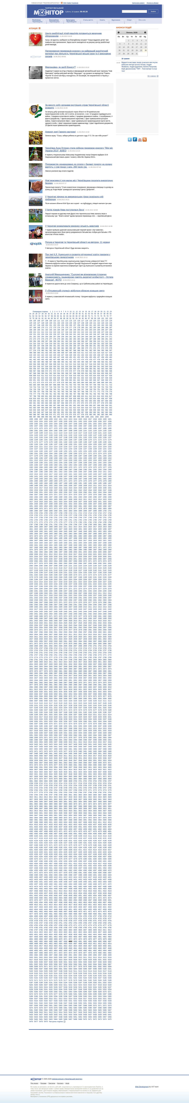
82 (42, 318)
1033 (85, 421)
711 (106, 385)
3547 (75, 760)
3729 (51, 786)
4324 (51, 866)
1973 (110, 547)
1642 (70, 504)
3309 (75, 728)
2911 (41, 676)
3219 (51, 717)
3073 (85, 696)
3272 (60, 724)
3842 (105, 799)
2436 (46, 612)
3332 (105, 731)
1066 (80, 426)
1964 (65, 547)
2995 (36, 687)
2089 (95, 563)
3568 (95, 763)
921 (106, 408)
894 (82, 405)
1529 (100, 488)
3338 (51, 733)
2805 (105, 660)
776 (30, 394)
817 (110, 396)
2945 (41, 680)
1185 (80, 442)
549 (46, 369)
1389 (80, 470)
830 (78, 399)
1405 (75, 472)
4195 (85, 847)
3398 (95, 740)
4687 (80, 914)
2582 (95, 630)
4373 (41, 873)
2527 (75, 623)
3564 (75, 763)
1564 (105, 492)
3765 (60, 790)
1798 (85, 525)
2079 (46, 563)
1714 (90, 513)
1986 (90, 550)
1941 (36, 545)
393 (94, 350)
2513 (90, 621)
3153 (60, 708)
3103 (65, 701)
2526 (70, 623)
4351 (100, 868)
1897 (70, 538)
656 (54, 380)
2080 (51, 563)
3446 (80, 747)
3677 (46, 779)
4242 (65, 854)
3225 (80, 717)
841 (38, 401)
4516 (75, 891)
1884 (90, 536)
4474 (36, 886)
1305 (85, 458)
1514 (110, 486)
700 (62, 385)
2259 (95, 586)
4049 (36, 829)
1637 (46, 504)
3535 (100, 758)
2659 (55, 641)
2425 (75, 609)
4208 (65, 850)
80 (36, 318)
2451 (36, 614)
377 (30, 350)
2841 (31, 666)
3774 (105, 790)
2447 (100, 612)
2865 (65, 669)
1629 (90, 502)
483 (34, 362)
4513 (60, 891)
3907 (90, 808)
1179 (51, 442)
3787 (85, 792)
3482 (90, 751)
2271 (70, 589)
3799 (60, 795)
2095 (41, 566)
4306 (46, 864)
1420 (65, 474)
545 (30, 369)
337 (38, 346)
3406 (51, 742)
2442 (75, 612)
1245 (41, 451)
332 (102, 344)
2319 (55, 595)
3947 (36, 815)
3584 (90, 765)
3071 (75, 696)
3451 (105, 747)
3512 (70, 756)
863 (42, 403)
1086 (95, 428)
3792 (110, 792)
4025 (85, 825)
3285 (41, 726)
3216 (36, 717)
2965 (55, 683)
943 (110, 410)
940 (98, 410)
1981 (65, 550)
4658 (105, 909)
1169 (85, 440)
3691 (31, 781)
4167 (31, 845)
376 (110, 348)
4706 (90, 916)
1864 (75, 534)
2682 (85, 644)
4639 (95, 907)
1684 (110, 508)
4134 (36, 841)
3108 (90, 701)
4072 (65, 831)
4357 (46, 870)
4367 (95, 870)
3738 (95, 786)
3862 (36, 804)
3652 (90, 774)
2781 (70, 657)
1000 (87, 417)
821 (42, 399)
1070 (100, 426)
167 (30, 327)
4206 (55, 850)
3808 (105, 795)
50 (110, 314)
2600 (100, 632)
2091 (105, 563)
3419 (31, 744)
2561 (75, 627)
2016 (70, 554)
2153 (75, 573)
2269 (60, 589)
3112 (110, 701)
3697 (60, 781)
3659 (41, 776)
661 (74, 380)
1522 (65, 488)
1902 (95, 538)
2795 (55, 660)
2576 (65, 630)
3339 (55, 733)
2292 (90, 591)
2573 (51, 630)
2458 (70, 614)
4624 (105, 905)
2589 (46, 632)
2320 (60, 595)
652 (38, 380)
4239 (51, 854)
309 (94, 341)
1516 (36, 488)
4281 (90, 859)
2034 (75, 557)
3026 (105, 689)
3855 (85, 802)
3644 (51, 774)
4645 (41, 909)
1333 (55, 463)
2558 (60, 627)
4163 (95, 843)
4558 (31, 898)
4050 (41, 829)
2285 (55, 591)
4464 (70, 884)
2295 (105, 591)
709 (98, 385)
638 (66, 378)
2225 (95, 582)
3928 (110, 811)
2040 (105, 557)
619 (74, 376)
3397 (90, 740)
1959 (41, 547)
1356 (85, 465)
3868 (65, 804)
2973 (95, 683)
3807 (100, 795)
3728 (46, 786)
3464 (85, 749)
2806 (110, 660)
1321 (80, 460)
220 (74, 332)
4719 (70, 918)
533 (66, 366)
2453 (46, 614)
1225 (110, 447)
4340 (46, 868)
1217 (70, 447)
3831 (51, 799)
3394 (75, 740)
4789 (80, 928)
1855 (31, 534)
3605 (110, 767)
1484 (46, 483)
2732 (80, 650)
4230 (90, 852)
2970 (80, 683)
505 (38, 364)
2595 (75, 632)
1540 (70, 490)
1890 (36, 538)
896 (90, 405)
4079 (100, 831)
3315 (105, 728)
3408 (60, 742)
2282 (41, 591)
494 (78, 362)
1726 (65, 515)
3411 (75, 742)
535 (74, 366)
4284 (105, 859)
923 (30, 410)
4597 (55, 902)
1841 (46, 531)
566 (30, 371)
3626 (46, 772)
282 (70, 339)
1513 (105, 486)
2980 (46, 685)
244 (86, 334)
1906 (31, 540)
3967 (51, 818)
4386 (105, 873)
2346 (105, 598)
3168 (51, 710)
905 (42, 408)
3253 (51, 721)
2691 (46, 646)
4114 (105, 836)
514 (74, 364)
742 (62, 389)
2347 (110, 598)
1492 (85, 483)
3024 (95, 689)
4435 (95, 879)
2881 (60, 671)
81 (39, 318)
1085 (90, 428)
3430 (85, 744)
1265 (55, 453)
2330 (110, 595)
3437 (36, 747)
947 (42, 412)
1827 (60, 529)
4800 (51, 930)
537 (82, 366)
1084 (85, 428)
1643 (75, 504)
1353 (70, 465)
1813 (75, 527)
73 (98, 316)
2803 (95, 660)
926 (42, 410)
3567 (90, 763)
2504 (46, 621)
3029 (36, 692)
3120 (65, 703)
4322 (41, 866)
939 (94, 410)
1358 (95, 465)
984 (106, 414)
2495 (85, 618)
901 (110, 405)
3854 (80, 802)
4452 (95, 882)
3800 (65, 795)
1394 (105, 470)
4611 (41, 905)
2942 (110, 678)
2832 (70, 664)
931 (62, 410)
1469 (55, 481)
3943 (100, 813)
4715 (51, 918)
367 (74, 348)
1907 (36, 540)
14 (83, 312)
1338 (80, 463)
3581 (75, 765)
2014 (60, 554)
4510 (46, 891)
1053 (100, 424)
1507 (75, 486)
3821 (85, 797)
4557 (110, 896)
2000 (75, 552)
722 (66, 387)
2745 (60, 653)
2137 (80, 570)
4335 (105, 866)
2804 (100, 660)
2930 (51, 678)
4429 (65, 879)
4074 (75, 831)
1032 (80, 421)
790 (86, 394)
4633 (65, 907)
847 (62, 401)
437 (102, 355)
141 (94, 323)
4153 (46, 843)
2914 (55, 676)
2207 (90, 579)
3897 (41, 808)
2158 (100, 573)
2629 (75, 637)
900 (106, 405)
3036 (70, 692)
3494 (65, 753)
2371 (60, 602)
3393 (70, 740)
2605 (41, 634)
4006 (75, 822)
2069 (80, 561)
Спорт (129, 20)
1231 (55, 449)
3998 (36, 822)
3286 (46, 726)
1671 (46, 508)
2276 (95, 589)
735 (34, 389)
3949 (46, 815)
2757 (36, 655)
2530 (90, 623)
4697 (46, 916)
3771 (90, 790)
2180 (41, 577)
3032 (51, 692)
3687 (95, 779)
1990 (110, 550)
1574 (70, 495)
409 (74, 353)
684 (82, 382)
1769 (110, 520)
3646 (60, 774)
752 (102, 389)
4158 (70, 843)
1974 (31, 550)
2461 (85, 614)
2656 (41, 641)
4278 (75, 859)
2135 (70, 570)
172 (50, 327)
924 (34, 410)
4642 (110, 907)
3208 (80, 715)
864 (46, 403)
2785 (90, 657)
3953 (65, 815)
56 (46, 316)
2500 (110, 618)
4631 (55, 907)
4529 (55, 893)
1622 (55, 502)
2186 (70, 577)
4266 (100, 857)
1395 (110, 470)
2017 (75, 554)
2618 (105, 634)
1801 (100, 525)
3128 (105, 703)
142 (98, 323)
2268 (55, 589)
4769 (65, 925)
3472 (41, 751)
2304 (65, 593)
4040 (75, 827)
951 (58, 412)
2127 (31, 570)
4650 (65, 909)
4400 (90, 875)
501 (106, 362)
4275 (60, 859)
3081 (41, 699)
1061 (55, 426)
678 (58, 382)
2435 (41, 612)
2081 (55, 563)
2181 (46, 577)
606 (106, 373)
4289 (46, 861)
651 (34, 380)
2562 (80, 627)
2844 (46, 666)
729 (94, 387)
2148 (51, 573)
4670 (80, 912)
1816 (90, 527)
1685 (31, 511)
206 (102, 330)
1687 (41, 511)
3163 (110, 708)
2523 (55, 623)
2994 (31, 687)
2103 (80, 566)
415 (98, 353)
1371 (75, 467)
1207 (105, 444)
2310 (95, 593)
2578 (75, 630)
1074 (36, 428)
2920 (85, 676)
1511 (95, 486)
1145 (51, 437)
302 (66, 341)
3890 (90, 806)
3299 (110, 726)
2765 (75, 655)
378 (34, 350)
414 (94, 353)
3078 (110, 696)
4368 (100, 870)
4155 (55, 843)
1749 (95, 518)
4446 (65, 882)
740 (54, 389)
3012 (36, 689)
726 (82, 387)
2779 (60, 657)
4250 (105, 854)
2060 (36, 561)
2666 (90, 641)
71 (92, 316)
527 (42, 366)
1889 (31, 538)
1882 (80, 536)
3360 (75, 735)
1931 (70, 543)
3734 (75, 786)
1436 (60, 476)
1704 (41, 513)
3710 (41, 783)
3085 (60, 699)
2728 (60, 650)
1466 (41, 481)
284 (78, 339)
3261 (90, 721)
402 (46, 353)
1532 (31, 490)
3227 (90, 717)
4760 (105, 923)
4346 (75, 868)
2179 (36, 577)
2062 (46, 561)
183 (94, 327)
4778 (110, 925)
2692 (51, 646)
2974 (100, 683)
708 (94, 385)
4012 (105, 822)
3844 (31, 802)
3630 (65, 772)
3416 (100, 742)
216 (58, 332)
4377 (60, 873)
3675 (36, 779)
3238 (60, 719)
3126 (95, 703)
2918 (75, 676)
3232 (31, 719)
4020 (60, 825)
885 (46, 405)
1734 (105, 515)
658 (62, 380)
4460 (51, 884)
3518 (100, 756)
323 (66, 344)
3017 (60, 689)
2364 (110, 600)
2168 (65, 575)
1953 (95, 545)
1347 (41, 465)
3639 (110, 772)
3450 (100, 747)
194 (54, 330)
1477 (95, 481)
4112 (95, 836)
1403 (65, 472)
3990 (80, 820)
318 (46, 344)
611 (42, 376)
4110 (85, 836)
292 (110, 339)
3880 (41, 806)
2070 (85, 561)
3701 (80, 781)
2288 (70, 591)
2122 (90, 568)
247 (98, 334)
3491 (51, 753)
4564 (60, 898)
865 (50, 403)
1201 (75, 444)
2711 (60, 648)
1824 (46, 529)
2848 (65, 666)
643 (86, 378)
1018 (95, 419)
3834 (65, 799)
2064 (55, 561)
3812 (41, 797)
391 (86, 350)
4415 (80, 877)
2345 (100, 598)
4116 (31, 838)
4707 (95, 916)
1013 (70, 419)
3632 (75, 772)
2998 (51, 687)
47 (101, 314)
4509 (41, 891)
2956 (95, 680)
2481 (100, 616)
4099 (31, 836)
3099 (46, 701)
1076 (46, 428)
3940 (85, 813)
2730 (70, 650)
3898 (46, 808)
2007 (110, 552)
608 (30, 376)
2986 (75, 685)
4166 (110, 843)
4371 (31, 873)
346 (74, 346)
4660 (31, 912)
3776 (31, 792)
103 (110, 318)
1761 (70, 520)
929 (54, 410)
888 (58, 405)
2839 (105, 664)
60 (58, 316)
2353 (55, 600)
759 (46, 392)
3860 (110, 802)
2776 (46, 657)
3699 (70, 781)
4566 (70, 898)
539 (90, 366)
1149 (70, 437)
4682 (55, 914)
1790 (46, 525)
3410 (70, 742)
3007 (95, 687)
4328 (70, 866)
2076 (31, 563)
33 (58, 314)
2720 (105, 648)
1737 (36, 518)
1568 (41, 495)
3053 (70, 694)
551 (54, 369)
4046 (105, 827)
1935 (90, 543)
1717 (105, 513)
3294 (85, 726)
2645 (70, 639)
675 (46, 382)
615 (58, 376)
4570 (90, 898)
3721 (95, 783)
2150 (60, 573)
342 (58, 346)
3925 (95, 811)
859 (110, 401)
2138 (85, 570)
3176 (90, 710)
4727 (110, 918)
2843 (41, 666)
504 (34, 364)
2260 (100, 586)
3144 (100, 705)
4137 (51, 841)
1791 (51, 525)
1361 (110, 465)
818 (30, 399)
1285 (70, 456)
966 (34, 414)
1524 (75, 488)
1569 (46, 495)
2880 (55, 671)
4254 (41, 857)
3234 (41, 719)
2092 (110, 563)
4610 (36, 905)
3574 (41, 765)
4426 (51, 879)
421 (38, 355)
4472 (110, 884)
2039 (100, 557)
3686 (90, 779)
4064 (110, 829)
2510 (75, 621)
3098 (41, 701)
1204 (90, 444)
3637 (100, 772)
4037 (60, 827)
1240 (100, 449)
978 (82, 414)
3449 (95, 747)
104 (30, 321)
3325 (70, 731)
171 (46, 327)
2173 (90, 575)
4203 (41, 850)
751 (98, 389)
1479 (105, 481)
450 (70, 357)
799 (38, 396)
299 (54, 341)
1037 (105, 421)
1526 (85, 488)
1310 (110, 458)
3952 (60, 815)
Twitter (69, 3)
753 (106, 389)
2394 (90, 605)
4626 (31, 907)
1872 (31, 536)
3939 (80, 813)
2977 (31, 685)
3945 (110, 813)
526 (38, 366)
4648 (55, 909)
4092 (80, 834)
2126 (110, 568)
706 (86, 385)
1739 (46, 518)
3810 (31, 797)
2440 (65, 612)
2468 (36, 616)
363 (58, 348)
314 (30, 344)
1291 (100, 456)
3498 (85, 753)
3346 (90, 733)
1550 (36, 492)
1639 (55, 504)
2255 (75, 586)
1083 (80, 428)
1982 (70, 550)
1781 (85, 522)
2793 (46, 660)
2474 (65, 616)
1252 (75, 451)
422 (42, 355)
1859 (51, 534)
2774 (36, 657)
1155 (100, 437)
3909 (100, 808)
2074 (105, 561)
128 (42, 323)
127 (38, 323)
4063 (105, 829)
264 (82, 337)
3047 (41, 694)
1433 (46, 476)
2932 (60, 678)
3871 (80, 804)
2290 (80, 591)
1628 (85, 502)
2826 (41, 664)
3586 (100, 765)
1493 (90, 483)
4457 (36, 884)
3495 (70, 753)
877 (98, 403)
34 (61, 314)
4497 (65, 889)
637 (62, 378)
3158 (85, 708)
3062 (31, 696)
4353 (110, 868)
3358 (65, 735)
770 (90, 392)
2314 (31, 595)
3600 (85, 767)
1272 (90, 453)
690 (106, 382)
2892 (31, 673)
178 (74, 327)
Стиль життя (88, 20)
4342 (55, 868)
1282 (55, 456)
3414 (90, 742)
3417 (105, 742)
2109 (110, 566)
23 (111, 312)
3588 (110, 765)
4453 (100, 882)
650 (30, 380)
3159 (90, 708)
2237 (70, 584)
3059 (100, 694)
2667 (95, 641)
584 (102, 371)
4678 (36, 914)
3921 (75, 811)
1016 (85, 419)
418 (110, 353)
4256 (51, 857)
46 (98, 314)
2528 (80, 623)
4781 (41, 928)
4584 (75, 900)
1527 (90, 488)
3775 (110, 790)
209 (30, 332)
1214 (55, 447)
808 (74, 396)
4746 (36, 923)
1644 (80, 504)
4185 (36, 847)
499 (98, 362)
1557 (70, 492)
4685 (70, 914)
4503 (95, 889)
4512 (55, 891)
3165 (36, 710)
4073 (70, 831)
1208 (110, 444)
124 (110, 321)
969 (46, 414)
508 (50, 364)
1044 (55, 424)
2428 (90, 609)
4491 (36, 889)
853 (86, 401)
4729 (36, 921)
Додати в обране (152, 3)
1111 (51, 433)
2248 (41, 586)
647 (102, 378)
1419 (60, 474)
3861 (31, 804)
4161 (85, 843)
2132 (55, 570)
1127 (46, 435)
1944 (51, 545)
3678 (51, 779)
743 (66, 389)
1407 (85, 472)
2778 (55, 657)
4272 (46, 859)
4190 (60, 847)
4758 (95, 923)
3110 (100, 701)
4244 (75, 854)
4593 (36, 902)
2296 (110, 591)
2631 (85, 637)
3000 (60, 687)
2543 (70, 625)
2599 (95, 632)
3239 (65, 719)
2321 (65, 595)
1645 (85, 504)
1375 (95, 467)
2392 (80, 605)
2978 (36, 685)
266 (90, 337)
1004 (107, 417)
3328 (85, 731)
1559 (80, 492)
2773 (31, 657)
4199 (105, 847)
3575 (46, 765)
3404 (41, 742)
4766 (51, 925)
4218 (31, 852)
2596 (80, 632)
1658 (65, 506)
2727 (55, 650)
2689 (36, 646)
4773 (85, 925)
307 (86, 341)
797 (30, 396)
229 (110, 332)
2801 (85, 660)
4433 (85, 879)
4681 (51, 914)
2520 (41, 623)
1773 (46, 522)
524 (30, 366)
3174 (80, 710)
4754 (75, 923)
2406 (65, 607)
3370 (41, 738)
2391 (75, 605)
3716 (70, 783)
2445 (90, 612)
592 (50, 373)
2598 (90, 632)
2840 (110, 664)
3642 (41, 774)
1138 (100, 435)
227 (102, 332)
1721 (41, 515)
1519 (51, 488)
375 (106, 348)
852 (82, 401)
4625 (110, 905)
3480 (80, 751)
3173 (75, 710)
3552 (100, 760)
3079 (31, 699)
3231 (110, 717)
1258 (105, 451)
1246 (46, 451)
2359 (85, 600)
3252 (46, 721)
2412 (95, 607)
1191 (110, 442)
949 (50, 412)
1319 (70, 460)
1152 (85, 437)
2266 (46, 589)
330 (94, 344)
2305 (70, 593)
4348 (85, 868)
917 (90, 408)
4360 (60, 870)
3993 (95, 820)
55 (42, 316)
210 (34, 332)
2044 (41, 559)
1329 (36, 463)
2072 (95, 561)
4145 (90, 841)
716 (42, 387)
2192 (100, 577)
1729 (80, 515)
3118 (55, 703)
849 (70, 401)
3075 (95, 696)
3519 (105, 756)
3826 (110, 797)
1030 (70, 421)
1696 (85, 511)
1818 (100, 527)
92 (73, 318)
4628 (41, 907)
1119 (90, 433)
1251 (70, 451)
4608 (110, 902)
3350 (110, 733)
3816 (60, 797)
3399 (100, 740)
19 (98, 312)
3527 (60, 758)
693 (34, 385)
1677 (75, 508)
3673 (110, 776)
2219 (65, 582)
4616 (65, 905)
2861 (46, 669)
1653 (41, 506)
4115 (110, 836)
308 (90, 341)
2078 (41, 563)
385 (62, 350)
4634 (70, 907)
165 (106, 325)
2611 (70, 634)
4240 (55, 854)
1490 (75, 483)
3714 (60, 783)
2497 (95, 618)
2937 (85, 678)
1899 (80, 538)
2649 (90, 639)
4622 (95, 905)
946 (38, 412)
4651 (70, 909)
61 (61, 316)
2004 (95, 552)
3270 (51, 724)
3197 (110, 712)
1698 (95, 511)
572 (54, 371)
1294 (31, 458)
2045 (46, 559)
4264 (90, 857)
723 (70, 387)
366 (70, 348)
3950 (51, 815)
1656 (55, 506)
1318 (65, 460)
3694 (46, 781)
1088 (105, 428)
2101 (70, 566)
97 (89, 318)
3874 (95, 804)
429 (70, 355)
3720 (90, 783)
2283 (46, 591)
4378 (65, 873)
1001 (92, 417)
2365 (31, 602)
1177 (41, 442)
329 (90, 344)
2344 (95, 598)
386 (66, 350)
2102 (75, 566)
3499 (90, 753)
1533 (36, 490)
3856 (90, 802)
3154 (65, 708)
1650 (110, 504)
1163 (55, 440)
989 (42, 417)
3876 (105, 804)
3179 (105, 710)
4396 (70, 875)
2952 (75, 680)
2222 (80, 582)
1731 (90, 515)
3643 (46, 774)
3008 (100, 687)
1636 (41, 504)
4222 (51, 852)
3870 (75, 804)
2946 (46, 680)
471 (70, 360)
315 (34, 344)
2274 (85, 589)
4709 (105, 916)
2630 (80, 637)
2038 (95, 557)
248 (102, 334)
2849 (70, 666)
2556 (51, 627)
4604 (90, 902)
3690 (110, 779)
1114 (65, 433)
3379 (85, 738)
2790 (31, 660)
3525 (51, 758)
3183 (41, 712)
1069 (95, 426)
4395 (65, 875)
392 (90, 350)
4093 (85, 834)
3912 (31, 811)
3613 (65, 770)
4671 (85, 912)
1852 (100, 531)
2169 (70, 575)
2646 (75, 639)
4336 (110, 866)
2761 (55, 655)
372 (94, 348)
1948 (70, 545)
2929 (46, 678)
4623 (100, 905)
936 (82, 410)
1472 (70, 481)
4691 (100, 914)
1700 (105, 511)
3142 (90, 705)
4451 (90, 882)
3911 (110, 808)
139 (86, 323)
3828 (36, 799)
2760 (51, 655)
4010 (95, 822)
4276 (65, 859)
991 (50, 417)
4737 (75, 921)
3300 (31, 728)
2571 (41, 630)
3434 (105, 744)
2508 (65, 621)
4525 (36, 893)
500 (102, 362)
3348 (100, 733)
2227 (105, 582)
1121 (100, 433)
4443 (51, 882)
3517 (95, 756)
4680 (46, 914)
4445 (60, 882)
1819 (105, 527)
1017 (90, 419)
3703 (90, 781)
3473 (46, 751)
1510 (90, 486)
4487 (100, 886)
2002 (85, 552)
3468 (105, 749)
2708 (46, 648)
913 (74, 408)
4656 (95, 909)
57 (49, 316)
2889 (100, 671)
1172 (100, 440)
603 (94, 373)
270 (106, 337)
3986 (60, 820)
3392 (65, 740)
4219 (36, 852)
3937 (70, 813)
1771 (36, 522)
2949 (60, 680)
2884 (75, 671)
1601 (36, 499)
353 (102, 346)
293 (30, 341)
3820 (80, 797)
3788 (90, 792)
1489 (70, 483)
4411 (60, 877)
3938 (75, 813)
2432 (110, 609)
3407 (55, 742)
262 (74, 337)
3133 (46, 705)
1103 (95, 431)
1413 (31, 474)
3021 (80, 689)
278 (54, 339)
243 (82, 334)
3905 (80, 808)
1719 (31, 515)
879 (106, 403)
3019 (70, 689)
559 (86, 369)
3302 (41, 728)
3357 (60, 735)
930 (58, 410)
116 (78, 321)
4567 (75, 898)
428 (66, 355)
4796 (31, 930)
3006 (90, 687)
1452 (55, 479)
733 (110, 387)
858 (106, 401)
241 (74, 334)
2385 (46, 605)
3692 (36, 781)
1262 (41, 453)
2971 (85, 683)
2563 (85, 627)
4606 (100, 902)
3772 (95, 790)
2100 (65, 566)
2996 (41, 687)
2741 (41, 653)
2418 (41, 609)
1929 (60, 543)
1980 (60, 550)
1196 (51, 444)
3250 (36, 721)
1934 (85, 543)
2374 (75, 602)
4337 (31, 868)
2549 (100, 625)
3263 (100, 721)
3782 (60, 792)
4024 (80, 825)
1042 (46, 424)
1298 (51, 458)
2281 (36, 591)
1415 (41, 474)
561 (94, 369)
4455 (110, 882)
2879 (51, 671)
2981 (51, 685)
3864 (46, 804)
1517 (41, 488)
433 (86, 355)
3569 (100, 763)
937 (86, 410)
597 (70, 373)
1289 (90, 456)
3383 (105, 738)
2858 (31, 669)
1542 (80, 490)
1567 (36, 495)
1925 (41, 543)
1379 (31, 470)
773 (102, 392)
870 (70, 403)
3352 (36, 735)
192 (46, 330)
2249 (46, 586)
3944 (105, 813)
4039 (70, 827)
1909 (46, 540)
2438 (55, 612)
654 (46, 380)
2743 (51, 653)
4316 (95, 864)
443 (42, 357)
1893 (51, 538)
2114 (51, 568)
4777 (105, 925)
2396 (100, 605)
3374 (60, 738)
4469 (95, 884)
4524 (31, 893)
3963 (31, 818)
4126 (80, 838)
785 (66, 394)
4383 (90, 873)
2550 (105, 625)
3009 (105, 687)
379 (38, 350)
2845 (51, 666)
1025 (46, 421)
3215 (31, 717)
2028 (46, 557)
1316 (55, 460)
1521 (60, 488)
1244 (36, 451)
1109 (41, 433)
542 (102, 366)
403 (50, 353)
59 (55, 316)
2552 (31, 627)
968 (42, 414)
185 (102, 327)
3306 (60, 728)
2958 (105, 680)
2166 (55, 575)
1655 (51, 506)
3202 (51, 715)
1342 (100, 463)
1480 (110, 481)
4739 (85, 921)
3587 (105, 765)
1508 (80, 486)
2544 (75, 625)
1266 (60, 453)
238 (62, 334)
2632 (90, 637)
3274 (70, 724)
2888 (95, 671)
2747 (70, 653)
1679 (85, 508)
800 (42, 396)
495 (82, 362)
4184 (31, 847)
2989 (90, 685)
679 (62, 382)
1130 (60, 435)
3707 (110, 781)
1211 (41, 447)
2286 (60, 591)
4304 (36, 864)
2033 (70, 557)
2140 (95, 570)
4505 (105, 889)
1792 (55, 525)
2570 (36, 630)
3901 (60, 808)
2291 (85, 591)
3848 (51, 802)
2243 (100, 584)
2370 (55, 602)
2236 (65, 584)
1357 (90, 465)
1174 (110, 440)
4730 (41, 921)
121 (98, 321)
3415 (95, 742)
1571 (55, 495)
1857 (41, 534)
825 (58, 399)
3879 (36, 806)
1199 (65, 444)
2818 (85, 662)
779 (42, 394)
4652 (75, 909)
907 (50, 408)
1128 (51, 435)
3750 (70, 788)
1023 (36, 421)
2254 (70, 586)
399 (34, 353)
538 (86, 366)
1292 (105, 456)
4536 (90, 893)
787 (74, 394)
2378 (95, 602)
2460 (80, 614)
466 (50, 360)
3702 (85, 781)
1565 (110, 492)
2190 (90, 577)
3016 (55, 689)
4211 (80, 850)
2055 (95, 559)
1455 (70, 479)
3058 (95, 694)
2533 (105, 623)
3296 (95, 726)
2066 (65, 561)
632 (42, 378)
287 (90, 339)
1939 (110, 543)
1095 (55, 431)
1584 (36, 497)
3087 (70, 699)
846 (58, 401)
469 (62, 360)
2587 (36, 632)
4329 (75, 866)
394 (98, 350)
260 (66, 337)
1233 (65, 449)
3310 (80, 728)
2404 (55, 607)
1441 (85, 476)
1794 (65, 525)
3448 (90, 747)
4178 (85, 845)
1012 (65, 419)
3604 (105, 767)
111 (58, 321)
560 (90, 369)
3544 (60, 760)
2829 (55, 664)
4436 (100, 879)
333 (106, 344)
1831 (80, 529)
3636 (95, 772)
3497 (80, 753)
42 (86, 314)
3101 (55, 701)
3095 (110, 699)
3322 (55, 731)
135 (70, 323)
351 (94, 346)
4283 (100, 859)
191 (42, 330)
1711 (75, 513)
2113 (46, 568)
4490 (31, 889)
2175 (100, 575)
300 (58, 341)
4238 (46, 854)
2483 (110, 616)
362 (54, 348)
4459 (46, 884)
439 (110, 355)
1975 (36, 550)
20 (101, 312)
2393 (85, 605)
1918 (90, 540)
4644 (36, 909)
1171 (95, 440)
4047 (110, 827)
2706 (36, 648)
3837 (80, 799)
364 (62, 348)
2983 (60, 685)
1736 (31, 518)
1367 (55, 467)
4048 (31, 829)
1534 (41, 490)
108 (46, 321)
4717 (60, 918)
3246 (100, 719)
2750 (85, 653)
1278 (36, 456)
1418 (55, 474)
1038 (110, 421)
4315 (90, 864)
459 (106, 357)
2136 (75, 570)
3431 (90, 744)
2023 (105, 554)
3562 (65, 763)
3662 (55, 776)
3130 (31, 705)
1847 (75, 531)
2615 (90, 634)
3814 (51, 797)
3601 (90, 767)
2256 (80, 586)
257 (54, 337)
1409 (95, 472)
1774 (51, 522)
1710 (70, 513)
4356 (41, 870)
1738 (41, 518)
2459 (75, 614)
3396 (85, 740)
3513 (75, 756)
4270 (36, 859)
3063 (36, 696)
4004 (65, 822)
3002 (70, 687)
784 (62, 394)
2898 (60, 673)
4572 (100, 898)
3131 (36, 705)
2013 (55, 554)
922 (110, 408)
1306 (90, 458)
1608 (70, 499)
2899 (65, 673)
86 (55, 318)
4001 (51, 822)
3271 (55, 724)
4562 (51, 898)
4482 (75, 886)
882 (34, 405)
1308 (100, 458)
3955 (75, 815)
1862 (65, 534)
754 (110, 389)
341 (54, 346)
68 (83, 316)
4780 (36, 928)
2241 (90, 584)
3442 (60, 747)
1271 (85, 453)
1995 (51, 552)
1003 (102, 417)
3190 (75, 712)
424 (50, 355)
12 (77, 312)
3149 (41, 708)
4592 (31, 902)
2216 (51, 582)
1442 (90, 476)
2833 (75, 664)
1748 (90, 518)
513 (70, 364)
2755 (110, 653)
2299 (41, 593)
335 (30, 346)
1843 (55, 531)
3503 (110, 753)
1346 (36, 465)
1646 (90, 504)
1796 (75, 525)
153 (58, 325)
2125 (105, 568)
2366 (36, 602)
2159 (105, 573)
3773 (100, 790)
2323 (75, 595)
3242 (80, 719)
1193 (36, 444)
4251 (110, 854)
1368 (60, 467)
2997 (46, 687)
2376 (85, 602)
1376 (100, 467)
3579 (65, 765)
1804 (31, 527)
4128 (90, 838)
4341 (51, 868)
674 (42, 382)
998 (78, 417)
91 (70, 318)
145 (110, 323)
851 (78, 401)
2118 (70, 568)
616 (62, 376)
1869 (100, 534)
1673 (55, 508)
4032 (36, 827)
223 (86, 332)
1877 (55, 536)
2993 (110, 685)
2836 (90, 664)
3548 (80, 760)
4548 (65, 896)
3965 (41, 818)
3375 (65, 738)
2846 (55, 666)
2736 (100, 650)
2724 (41, 650)
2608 (55, 634)
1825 (51, 529)
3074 (90, 696)
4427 (55, 879)
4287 (36, 861)
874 (86, 403)
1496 (105, 483)
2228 (110, 582)
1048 (75, 424)
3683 (75, 779)
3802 (75, 795)
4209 (70, 850)
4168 (36, 845)
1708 (60, 513)
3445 (75, 747)
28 (42, 314)
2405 (60, 607)
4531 (65, 893)
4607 (105, 902)
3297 (100, 726)
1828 (65, 529)
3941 (90, 813)
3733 (70, 786)
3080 (36, 699)
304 (74, 341)
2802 (90, 660)
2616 (95, 634)
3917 (55, 811)
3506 (41, 756)
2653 (110, 639)
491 (66, 362)
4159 (75, 843)
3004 (80, 687)
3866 (55, 804)
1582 (110, 495)
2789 (110, 657)
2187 (75, 577)
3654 (100, 774)
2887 (90, 671)
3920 (70, 811)
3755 (95, 788)
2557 (55, 627)
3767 (70, 790)
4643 (31, 909)
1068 (90, 426)
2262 (110, 586)
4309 (60, 864)
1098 (70, 431)
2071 (90, 561)
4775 (95, 925)
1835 (100, 529)
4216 (105, 850)
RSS (64, 3)
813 (94, 396)
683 (78, 382)
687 (94, 382)
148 (38, 325)
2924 (105, 676)
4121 (55, 838)
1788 (36, 525)
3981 (36, 820)
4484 (85, 886)
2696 (70, 646)
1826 (55, 529)
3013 (41, 689)
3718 (80, 783)
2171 (80, 575)
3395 (80, 740)
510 (58, 364)
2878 (46, 671)
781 (50, 394)
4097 (105, 834)
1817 (95, 527)
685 (86, 382)
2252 (60, 586)
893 (78, 405)
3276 (80, 724)
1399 (46, 472)
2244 (105, 584)
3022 (85, 689)
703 (74, 385)
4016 (41, 825)
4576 (36, 900)
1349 (51, 465)
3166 (41, 710)
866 (54, 403)
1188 (95, 442)
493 (74, 362)
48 (104, 314)
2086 (80, 563)
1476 (90, 481)
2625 (55, 637)
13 (80, 312)
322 (62, 344)
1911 (55, 540)
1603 (46, 499)
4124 (70, 838)
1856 (36, 534)
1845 (65, 531)
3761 (41, 790)
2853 (90, 666)
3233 (36, 719)
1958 (36, 547)
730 (98, 387)
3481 (85, 751)
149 (42, 325)
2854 (95, 666)
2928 (41, 678)
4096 (100, 834)
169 (38, 327)
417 (106, 353)
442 (38, 357)
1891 (41, 538)
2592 (60, 632)
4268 (110, 857)
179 (78, 327)
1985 (85, 550)
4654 (85, 909)
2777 (51, 657)
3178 (100, 710)
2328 (100, 595)
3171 (65, 710)
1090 (31, 431)
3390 (55, 740)
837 (106, 399)
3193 (90, 712)
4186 (41, 847)
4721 (80, 918)
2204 (75, 579)
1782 (90, 522)
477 (94, 360)
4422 (31, 879)
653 (42, 380)
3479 (75, 751)
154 (62, 325)
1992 (36, 552)
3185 (51, 712)
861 (34, 403)
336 (34, 346)
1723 (51, 515)
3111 (105, 701)
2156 (90, 573)
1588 (55, 497)
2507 (60, 621)
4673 (95, 912)
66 (76, 316)
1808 (51, 527)
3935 (60, 813)
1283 (60, 456)
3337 (46, 733)
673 (38, 382)
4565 (65, 898)
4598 (60, 902)
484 (38, 362)
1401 (55, 472)
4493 (46, 889)
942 (106, 410)
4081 (110, 831)
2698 (80, 646)
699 (58, 385)
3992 (90, 820)
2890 (105, 671)
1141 (31, 437)
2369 (51, 602)
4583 (70, 900)
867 (58, 403)
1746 (80, 518)
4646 (46, 909)
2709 (51, 648)
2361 (95, 600)
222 (82, 332)
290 (102, 339)
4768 (60, 925)
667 (98, 380)
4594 (41, 902)
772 (98, 392)
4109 (80, 836)
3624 (36, 772)
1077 (51, 428)
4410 (55, 877)
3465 (90, 749)
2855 (100, 666)
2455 (55, 614)
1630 (95, 502)
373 (98, 348)
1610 (80, 499)
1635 (36, 504)
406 (62, 353)
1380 (36, 470)
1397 (36, 472)
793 (98, 394)
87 (58, 318)
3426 (65, 744)
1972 (105, 547)
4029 (105, 825)
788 (78, 394)
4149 (110, 841)
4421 (110, 877)
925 (38, 410)
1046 (65, 424)
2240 (85, 584)
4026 (90, 825)
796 (110, 394)
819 (34, 399)
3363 (90, 735)
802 (50, 396)
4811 (105, 930)
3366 (105, 735)
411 (82, 353)
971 (54, 414)
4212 (85, 850)
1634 (31, 504)
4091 (75, 834)
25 (33, 314)
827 (66, 399)
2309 (90, 593)
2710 (55, 648)
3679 (55, 779)
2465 (105, 614)
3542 (51, 760)
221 (78, 332)
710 (102, 385)
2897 (55, 673)
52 (33, 316)
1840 (41, 531)
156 (70, 325)
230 (30, 334)
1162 (51, 440)
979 (86, 414)
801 (46, 396)
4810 (100, 930)
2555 (46, 627)
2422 (60, 609)
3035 (65, 692)
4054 (60, 829)
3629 (60, 772)
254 (42, 337)
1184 (75, 442)
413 (90, 353)
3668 (85, 776)
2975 (105, 683)
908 (54, 408)
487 (50, 362)
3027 (110, 689)
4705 (85, 916)
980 (90, 414)
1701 (110, 511)
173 (54, 327)
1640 (60, 504)
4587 (90, 900)
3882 (51, 806)
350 (90, 346)
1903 (100, 538)
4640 (100, 907)
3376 (70, 738)
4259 (65, 857)
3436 (31, 747)
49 (107, 314)
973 (62, 414)
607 (110, 373)
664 (86, 380)
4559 (36, 898)
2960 (31, 683)
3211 (95, 715)
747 (82, 389)
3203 (55, 715)
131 (54, 323)
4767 (55, 925)
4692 (105, 914)
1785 (105, 522)
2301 (51, 593)
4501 (85, 889)
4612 (46, 905)
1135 (85, 435)
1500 (41, 486)
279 (58, 339)
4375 (51, 873)
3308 (70, 728)
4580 (55, 900)
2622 (41, 637)
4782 (46, 928)
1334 (60, 463)
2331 (31, 598)
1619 (41, 502)
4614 (55, 905)
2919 (80, 676)
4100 (36, 836)
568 (38, 371)
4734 (60, 921)
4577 (41, 900)
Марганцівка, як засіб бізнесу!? (60, 67)
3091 (90, 699)
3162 (105, 708)
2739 (31, 653)
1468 (51, 481)
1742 (60, 518)
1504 (60, 486)
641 (78, 378)
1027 (55, 421)
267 (94, 337)
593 (54, 373)
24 (30, 314)
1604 (51, 499)
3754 (90, 788)
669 (106, 380)
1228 (41, 449)
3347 (95, 733)
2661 (65, 641)
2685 (100, 644)
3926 (100, 811)
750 (94, 389)
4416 (85, 877)
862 (38, 403)
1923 (31, 543)
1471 (65, 481)
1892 (46, 538)
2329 (105, 595)
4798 (41, 930)
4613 (51, 905)
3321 (51, 731)
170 (42, 327)
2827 (46, 664)
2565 (95, 627)
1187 (90, 442)
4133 (31, 841)
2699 (85, 646)
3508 (51, 756)
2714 (75, 648)
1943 (46, 545)
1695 (80, 511)
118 (86, 321)
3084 (55, 699)
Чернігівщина (37, 21)
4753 (70, 923)
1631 (100, 502)
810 (82, 396)
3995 (105, 820)
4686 (75, 914)
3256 (65, 721)
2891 (110, 671)
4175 (70, 845)
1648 (100, 504)
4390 (41, 875)
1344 (110, 463)
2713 (70, 648)
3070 (70, 696)
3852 (70, 802)
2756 (31, 655)
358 (38, 348)
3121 (70, 703)
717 (46, 387)
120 (94, 321)
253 (38, 337)
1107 (31, 433)
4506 (110, 889)
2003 (90, 552)
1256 (95, 451)
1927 (51, 543)
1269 (75, 453)
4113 (100, 836)
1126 (41, 435)
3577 (55, 765)
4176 (75, 845)
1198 (60, 444)
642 (82, 378)
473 (78, 360)
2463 (95, 614)
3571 (110, 763)
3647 (65, 774)
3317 (31, 731)
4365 (85, 870)
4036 (55, 827)
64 (70, 316)
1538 (60, 490)
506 (42, 364)
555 (70, 369)
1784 (100, 522)
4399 (85, 875)
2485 (36, 618)
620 (78, 376)
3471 (36, 751)
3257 (70, 721)
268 (98, 337)
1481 (31, 483)
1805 (36, 527)
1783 (95, 522)
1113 (60, 433)
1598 (105, 497)
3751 (75, 788)
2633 (95, 637)
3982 (41, 820)
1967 (80, 547)
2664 (80, 641)
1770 (31, 522)
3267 (36, 724)
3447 (85, 747)
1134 (80, 435)
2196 (36, 579)
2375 (80, 602)
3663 (60, 776)
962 (102, 412)
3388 (46, 740)
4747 (41, 923)
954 (70, 412)
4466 (80, 884)
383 (54, 350)
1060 (51, 426)
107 (42, 321)
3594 (55, 767)
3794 (36, 795)
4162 (90, 843)
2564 (90, 627)
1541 (75, 490)
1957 (31, 547)
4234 (110, 852)
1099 (75, 431)
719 (54, 387)
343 (62, 346)
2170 (75, 575)
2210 (105, 579)
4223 (55, 852)
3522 (36, 758)
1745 (75, 518)
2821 (100, 662)
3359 (70, 735)
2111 (36, 568)
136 (74, 323)
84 (49, 318)
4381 (80, 873)
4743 (105, 921)
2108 (105, 566)
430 (74, 355)
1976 (41, 550)
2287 (65, 591)
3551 (95, 760)
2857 (110, 666)
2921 (90, 676)
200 (78, 330)
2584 (105, 630)
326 (78, 344)
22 (108, 312)
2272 (75, 589)
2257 (85, 586)
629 (30, 378)
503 (30, 364)
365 (66, 348)
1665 (100, 506)
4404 (110, 875)
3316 (110, 728)
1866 (85, 534)
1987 (95, 550)
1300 (60, 458)
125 (30, 323)
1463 (110, 479)
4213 (90, 850)
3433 (100, 744)
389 (78, 350)
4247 (90, 854)
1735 (110, 515)
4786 (65, 928)
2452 (41, 614)
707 (90, 385)
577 (74, 371)
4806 (80, 930)
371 (90, 348)
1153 (90, 437)
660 (70, 380)
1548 (110, 490)
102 (106, 318)
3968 (55, 818)
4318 (105, 864)
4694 (31, 916)
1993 (41, 552)
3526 (55, 758)
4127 (85, 838)
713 (30, 387)
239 (66, 334)
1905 (110, 538)
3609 (46, 770)
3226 (85, 717)
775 (110, 392)
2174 (95, 575)
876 (94, 403)
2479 (90, 616)
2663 (75, 641)
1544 (90, 490)
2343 (90, 598)
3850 (60, 802)
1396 (31, 472)
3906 (85, 808)
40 (79, 314)
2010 (41, 554)
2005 (100, 552)
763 (62, 392)
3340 (60, 733)
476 (90, 360)
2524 (60, 623)
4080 (105, 831)
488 (54, 362)
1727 (70, 515)
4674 (100, 912)
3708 (31, 783)
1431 (36, 476)
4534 (80, 893)
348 (82, 346)
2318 (51, 595)
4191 (65, 847)
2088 (90, 563)
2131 (51, 570)
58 (52, 316)
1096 (60, 431)
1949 (75, 545)
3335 (36, 733)
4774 (90, 925)
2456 (60, 614)
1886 (100, 536)
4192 (70, 847)
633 (46, 378)
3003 (75, 687)
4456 (31, 884)
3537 (110, 758)
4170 (46, 845)
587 (30, 373)
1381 (41, 470)
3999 (41, 822)
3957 (85, 815)
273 (34, 339)
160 (86, 325)
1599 (110, 497)
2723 (36, 650)
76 (107, 316)
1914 (70, 540)
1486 (55, 483)
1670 (41, 508)
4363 (75, 870)
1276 (110, 453)
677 (54, 382)
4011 (100, 822)
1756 (46, 520)
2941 (105, 678)
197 (66, 330)
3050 (55, 694)
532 (62, 366)
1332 (51, 463)
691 (110, 382)
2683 (90, 644)
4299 (95, 861)
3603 (100, 767)
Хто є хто (142, 20)
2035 (80, 557)
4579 (51, 900)
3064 (41, 696)
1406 (80, 472)
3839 (90, 799)
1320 (75, 460)
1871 (110, 534)
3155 (70, 708)
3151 (51, 708)
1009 (51, 419)
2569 (31, 630)
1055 (110, 424)
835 (98, 399)
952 (62, 412)
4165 (105, 843)
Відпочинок (116, 20)
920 (102, 408)
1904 (105, 538)
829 (74, 399)
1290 (95, 456)
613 (50, 376)
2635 (105, 637)
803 (54, 396)
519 (94, 364)
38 (73, 314)
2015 (65, 554)
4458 (41, 884)
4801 (55, 930)
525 (34, 366)
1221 (90, 447)
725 (78, 387)
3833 (60, 799)
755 (30, 392)
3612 (60, 770)
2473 (60, 616)
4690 (95, 914)
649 (110, 378)
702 (70, 385)
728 (90, 387)
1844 (60, 531)
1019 (100, 419)
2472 (55, 616)
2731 (75, 650)
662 (78, 380)
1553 (51, 492)
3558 (46, 763)
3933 (51, 813)
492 (70, 362)
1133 (75, 435)
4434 (90, 879)
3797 (51, 795)
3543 (55, 760)
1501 (46, 486)
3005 (85, 687)
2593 (65, 632)
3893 (105, 806)
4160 (80, 843)
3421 (41, 744)
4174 (65, 845)
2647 (80, 639)
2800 (80, 660)
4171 (51, 845)
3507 (46, 756)
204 (94, 330)
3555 (31, 763)
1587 (51, 497)
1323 (90, 460)
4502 (90, 889)
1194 (41, 444)
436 (98, 355)
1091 (36, 431)
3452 (110, 747)
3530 (75, 758)
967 (38, 414)
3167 (46, 710)
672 (34, 382)
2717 (90, 648)
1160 (41, 440)
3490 (46, 753)
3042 (100, 692)
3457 (51, 749)
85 (52, 318)
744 (70, 389)
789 (82, 394)
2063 (51, 561)
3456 (46, 749)
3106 (80, 701)
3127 (100, 703)
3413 (85, 742)
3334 (31, 733)
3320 (46, 731)
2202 (65, 579)
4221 (46, 852)
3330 (95, 731)
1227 (36, 449)
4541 (31, 896)
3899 (51, 808)
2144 (31, 573)
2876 (36, 671)
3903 (70, 808)
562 (98, 369)
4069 (51, 831)
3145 (105, 705)
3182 (36, 712)
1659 (70, 506)
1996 (55, 552)
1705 (46, 513)
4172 (55, 845)
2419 (46, 609)
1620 (46, 502)
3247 (105, 719)
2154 (80, 573)
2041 (110, 557)
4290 (51, 861)
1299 (55, 458)
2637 (31, 639)
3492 (55, 753)
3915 (46, 811)
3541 (46, 760)
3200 (41, 715)
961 (98, 412)
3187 (60, 712)
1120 (95, 433)
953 (66, 412)
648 (106, 378)
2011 (46, 554)
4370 (110, 870)
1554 (55, 492)
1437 (65, 476)
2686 (105, 644)
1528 (95, 488)
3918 (60, 811)
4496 (60, 889)
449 (66, 357)
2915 (60, 676)
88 (61, 318)
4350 (95, 868)
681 (70, 382)
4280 (85, 859)
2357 (75, 600)
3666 (75, 776)
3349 (105, 733)
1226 (31, 449)
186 (106, 327)
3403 (36, 742)
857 (102, 401)
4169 (41, 845)
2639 (41, 639)
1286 (75, 456)
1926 (46, 543)
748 (86, 389)
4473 (31, 886)
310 (98, 341)
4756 (85, 923)
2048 (60, 559)
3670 (95, 776)
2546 (85, 625)
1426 (95, 474)
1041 (41, 424)
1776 (60, 522)
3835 (70, 799)
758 (42, 392)
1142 (36, 437)
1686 (36, 511)
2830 (60, 664)
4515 (70, 891)
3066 (51, 696)
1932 (75, 543)
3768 (75, 790)
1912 (60, 540)
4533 (75, 893)
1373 (85, 467)
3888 (80, 806)
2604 (36, 634)
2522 (51, 623)
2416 (31, 609)
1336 (70, 463)
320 (54, 344)
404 (54, 353)
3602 (95, 767)
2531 (95, 623)
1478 (100, 481)
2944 (36, 680)
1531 (110, 488)
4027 (95, 825)
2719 (100, 648)
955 (74, 412)
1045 (60, 424)
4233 (105, 852)
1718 (110, 513)
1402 (60, 472)
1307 (95, 458)
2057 (105, 559)
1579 (95, 495)
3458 (55, 749)
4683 (60, 914)
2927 (36, 678)
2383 (36, 605)
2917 (70, 676)
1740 (51, 518)
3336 (41, 733)
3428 (75, 744)
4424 (41, 879)
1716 (100, 513)
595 (62, 373)
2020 (90, 554)
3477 (65, 751)
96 (86, 318)
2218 (60, 582)
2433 (31, 612)
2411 (90, 607)
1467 (46, 481)
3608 (41, 770)
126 (34, 323)
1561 (90, 492)
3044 (110, 692)
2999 (55, 687)
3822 (90, 797)
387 (70, 350)
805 (62, 396)
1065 (75, 426)
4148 (105, 841)
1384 (55, 470)
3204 (60, 715)
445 (50, 357)
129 (46, 323)
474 (82, 360)
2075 (110, 561)
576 (70, 371)
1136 (90, 435)
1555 (60, 492)
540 (94, 366)
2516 (105, 621)
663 (82, 380)
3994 (100, 820)
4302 (110, 861)
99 (95, 318)
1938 (105, 543)
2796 (60, 660)
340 (50, 346)
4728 (31, 921)
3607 (36, 770)
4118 (41, 838)
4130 (100, 838)
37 (70, 314)
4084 (41, 834)
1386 (65, 470)
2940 (100, 678)
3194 (95, 712)
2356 (70, 600)
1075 (41, 428)
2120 (80, 568)
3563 (70, 763)
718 (50, 387)
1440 (80, 476)
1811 (65, 527)
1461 (100, 479)
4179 (90, 845)
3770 (85, 790)
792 (94, 394)
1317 (60, 460)
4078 (95, 831)
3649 (75, 774)
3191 (80, 712)
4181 (100, 845)
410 (78, 353)
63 (67, 316)
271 (110, 337)
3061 (110, 694)
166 (110, 325)
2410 (85, 607)
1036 (100, 421)
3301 (36, 728)
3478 (70, 751)
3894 (110, 806)
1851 (95, 531)
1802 (105, 525)
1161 (46, 440)
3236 (51, 719)
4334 (100, 866)
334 (110, 344)
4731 (46, 921)
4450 (85, 882)
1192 (31, 444)
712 (110, 385)
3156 (75, 708)
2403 (51, 607)
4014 (31, 825)
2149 (55, 573)
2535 (31, 625)
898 (98, 405)
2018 (80, 554)
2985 (70, 685)
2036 (85, 557)
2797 (65, 660)
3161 (100, 708)
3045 (31, 694)
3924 (90, 811)
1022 (31, 421)
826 (62, 399)
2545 (80, 625)
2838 (100, 664)
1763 (80, 520)
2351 (46, 600)
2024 (110, 554)
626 (102, 376)
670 (110, 380)
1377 (105, 467)
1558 (75, 492)
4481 (70, 886)
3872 (85, 804)
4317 (100, 864)
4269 (31, 859)
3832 (55, 799)
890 (66, 405)
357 (34, 348)
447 (58, 357)
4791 (90, 928)
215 (54, 332)
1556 (65, 492)
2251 (55, 586)
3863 (41, 804)
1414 (36, 474)
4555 (100, 896)
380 (42, 350)
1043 (51, 424)
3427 (70, 744)
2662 (70, 641)
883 (38, 405)
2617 (100, 634)
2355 (65, 600)
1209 (31, 447)
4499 (75, 889)
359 (42, 348)
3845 (36, 802)
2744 (55, 653)
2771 (105, 655)
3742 (31, 788)
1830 (75, 529)
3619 (95, 770)
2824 (31, 664)
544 (110, 366)
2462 (90, 614)
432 (82, 355)
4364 (80, 870)
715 (38, 387)
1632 (105, 502)
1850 (90, 531)
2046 (51, 559)
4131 (105, 838)
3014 (46, 689)
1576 (80, 495)
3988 (70, 820)
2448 (105, 612)
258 (58, 337)
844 (50, 401)
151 (50, 325)
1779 (75, 522)
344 (66, 346)
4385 (100, 873)
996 (70, 417)
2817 (80, 662)
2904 (90, 673)
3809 (110, 795)
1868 (95, 534)
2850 (75, 666)
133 (62, 323)
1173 (105, 440)
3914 (41, 811)
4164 (100, 843)
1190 (105, 442)
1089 (110, 428)
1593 (80, 497)
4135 (41, 841)
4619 (80, 905)
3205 (65, 715)
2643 (60, 639)
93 (76, 318)
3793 (31, 795)
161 (90, 325)
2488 (51, 618)
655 (50, 380)
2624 (51, 637)
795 (106, 394)
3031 (46, 692)
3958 (90, 815)
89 (64, 318)
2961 (36, 683)
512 (66, 364)
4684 (65, 914)
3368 (31, 738)
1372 (80, 467)
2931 (55, 678)
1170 (90, 440)
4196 (90, 847)
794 (102, 394)
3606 (31, 770)
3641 (36, 774)
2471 (51, 616)
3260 (85, 721)
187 (110, 327)
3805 (90, 795)
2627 (65, 637)
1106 (110, 431)
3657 (31, 776)
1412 (110, 472)
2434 (36, 612)
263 (78, 337)
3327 (80, 731)
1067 (85, 426)
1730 (85, 515)
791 (90, 394)
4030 (110, 825)
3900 (55, 808)
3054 (75, 694)
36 (67, 314)
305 (78, 341)
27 (39, 314)
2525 (65, 623)
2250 (51, 586)
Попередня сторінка (40, 312)
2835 (85, 664)
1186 (85, 442)
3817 (65, 797)
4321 (36, 866)
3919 (65, 811)
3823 (95, 797)
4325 (55, 866)
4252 (31, 857)
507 (46, 364)
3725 (31, 786)
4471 (105, 884)
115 (74, 321)
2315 (36, 595)
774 (106, 392)
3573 (36, 765)
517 (86, 364)
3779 (46, 792)
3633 (80, 772)
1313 (41, 460)
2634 (100, 637)
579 (82, 371)
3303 (46, 728)
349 (86, 346)
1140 (110, 435)
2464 (100, 614)
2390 (70, 605)
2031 (60, 557)
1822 (36, 529)
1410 (100, 472)
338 (42, 346)
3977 (100, 818)
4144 (85, 841)
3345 (85, 733)
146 (30, 325)
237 (58, 334)
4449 (80, 882)
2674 (46, 644)
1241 (105, 449)
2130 (46, 570)
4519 (90, 891)
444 (46, 357)
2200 (55, 579)
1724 (55, 515)
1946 (60, 545)
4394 (60, 875)
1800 (95, 525)
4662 (41, 912)
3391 (60, 740)
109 (50, 321)
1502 (51, 486)
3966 (46, 818)
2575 (60, 630)
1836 (105, 529)
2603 (31, 634)
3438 (41, 747)
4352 (105, 868)
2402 (46, 607)
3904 (75, 808)
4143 (80, 841)
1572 (60, 495)
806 (66, 396)
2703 (105, 646)
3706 (105, 781)
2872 (100, 669)
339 (46, 346)
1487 (60, 483)
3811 (36, 797)
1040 (36, 424)
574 (62, 371)
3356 (55, 735)
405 (58, 353)
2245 (110, 584)
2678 (65, 644)
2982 (55, 685)
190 (38, 330)
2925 (110, 676)
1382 (46, 470)
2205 (80, 579)
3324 (65, 731)
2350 (41, 600)
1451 (51, 479)
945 (34, 412)
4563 (55, 898)
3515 (85, 756)
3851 (65, 802)
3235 (46, 719)
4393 (55, 875)
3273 (65, 724)
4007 (80, 822)
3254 (55, 721)
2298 (36, 593)
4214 (95, 850)
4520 (95, 891)
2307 (80, 593)
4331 (85, 866)
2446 (95, 612)
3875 (100, 804)
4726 (105, 918)
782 (54, 394)
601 (86, 373)
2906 (100, 673)
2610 (65, 634)
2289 (75, 591)
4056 (70, 829)
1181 (60, 442)
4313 (80, 864)
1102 (90, 431)
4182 (105, 845)
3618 (90, 770)
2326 (90, 595)
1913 (65, 540)
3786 (80, 792)
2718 (95, 648)
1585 (41, 497)
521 (102, 364)
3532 (85, 758)
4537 (95, 893)
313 (110, 341)
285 (82, 339)
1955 (105, 545)
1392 (95, 470)
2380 (105, 602)
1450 (46, 479)
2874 (110, 669)
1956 (110, 545)
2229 (31, 584)
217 (62, 332)
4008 (85, 822)
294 (34, 341)
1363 (36, 467)
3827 (31, 799)
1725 (60, 515)
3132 (41, 705)
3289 (60, 726)
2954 (85, 680)
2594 (70, 632)
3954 (70, 815)
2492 (70, 618)
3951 (55, 815)
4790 (85, 928)
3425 (60, 744)
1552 (46, 492)
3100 (51, 701)
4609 (31, 905)
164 (102, 325)
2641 (51, 639)
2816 (75, 662)
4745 (31, 923)
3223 (70, 717)
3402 (31, 742)
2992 (105, 685)
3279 (95, 724)
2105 (90, 566)
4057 (75, 829)
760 (50, 392)
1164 (60, 440)
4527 (46, 893)
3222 (65, 717)
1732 (95, 515)
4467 (85, 884)
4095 (95, 834)
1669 (36, 508)
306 (82, 341)
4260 (70, 857)
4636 (80, 907)
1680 (90, 508)
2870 (90, 669)
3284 (36, 726)
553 (62, 369)
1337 (75, 463)
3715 (65, 783)
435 (94, 355)
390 (82, 350)
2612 (75, 634)
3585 (95, 765)
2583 (100, 630)
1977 (46, 550)
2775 (41, 657)
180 (82, 327)
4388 (31, 875)
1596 (95, 497)
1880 (70, 536)
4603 (85, 902)
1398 (41, 472)
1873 (36, 536)
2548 (95, 625)
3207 (75, 715)
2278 (105, 589)
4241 (60, 854)
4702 (70, 916)
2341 (80, 598)
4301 (105, 861)
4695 (36, 916)
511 (62, 364)
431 (78, 355)
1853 (105, 531)
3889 (85, 806)
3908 (95, 808)
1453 (60, 479)
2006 (105, 552)
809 (78, 396)
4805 (75, 930)
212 (42, 332)
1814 (80, 527)
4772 (80, 925)
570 (46, 371)
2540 (55, 625)
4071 (60, 831)
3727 (41, 786)
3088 (75, 699)
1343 (105, 463)
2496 (90, 618)
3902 (65, 808)
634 (50, 378)
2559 (65, 627)
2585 (110, 630)
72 (95, 316)
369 (82, 348)
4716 (55, 918)
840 (34, 401)
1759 (60, 520)
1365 (46, 467)
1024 (41, 421)
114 (70, 321)
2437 (51, 612)
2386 (51, 605)
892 (74, 405)
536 (78, 366)
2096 (46, 566)
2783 (80, 657)
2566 (100, 627)
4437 (105, 879)
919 (98, 408)
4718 (65, 918)
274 (38, 339)
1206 (100, 444)
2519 (36, 623)
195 (58, 330)
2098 (55, 566)
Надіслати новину (138, 3)
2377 (90, 602)
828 (70, 399)
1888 (110, 536)
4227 (75, 852)
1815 (85, 527)
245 (90, 334)
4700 (60, 916)
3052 (65, 694)
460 (110, 357)
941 (102, 410)
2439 (60, 612)
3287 (51, 726)
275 (42, 339)
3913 (36, 811)
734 (30, 389)
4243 (70, 854)
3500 (95, 753)
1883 (85, 536)
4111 (90, 836)
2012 (51, 554)
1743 (65, 518)
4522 (105, 891)
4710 (110, 916)
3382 (100, 738)
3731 (60, 786)
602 (90, 373)
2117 (65, 568)
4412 (65, 877)
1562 (95, 492)
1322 (85, 460)
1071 (105, 426)
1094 (51, 431)
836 (102, 399)
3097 (36, 701)
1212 (46, 447)
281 (66, 339)
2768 (90, 655)
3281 (105, 724)
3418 (110, 742)
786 (70, 394)
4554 (95, 896)
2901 (75, 673)
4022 (70, 825)
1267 (65, 453)
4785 (60, 928)
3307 (65, 728)
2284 (51, 591)
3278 (90, 724)
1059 (46, 426)
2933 (65, 678)
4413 (70, 877)
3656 (110, 774)
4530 (60, 893)
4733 (55, 921)
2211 (110, 579)
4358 (51, 870)
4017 (46, 825)
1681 (95, 508)
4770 (70, 925)
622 (86, 376)
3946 (31, 815)
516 (82, 364)
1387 (70, 470)
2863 (55, 669)
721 (62, 387)
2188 (80, 577)
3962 (110, 815)
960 (94, 412)
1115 (70, 433)
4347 (80, 868)
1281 (51, 456)
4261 (75, 857)
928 (50, 410)
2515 (100, 621)
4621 (90, 905)
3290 (65, 726)
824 (54, 399)
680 (66, 382)
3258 (75, 721)
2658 (51, 641)
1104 (100, 431)
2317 (46, 595)
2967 (65, 683)
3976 (95, 818)
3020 (75, 689)
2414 (105, 607)
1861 (60, 534)
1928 (55, 543)
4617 (70, 905)
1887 (105, 536)
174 (58, 327)
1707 (55, 513)
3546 (70, 760)
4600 (70, 902)
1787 (31, 525)
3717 (75, 783)
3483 (95, 751)
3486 (110, 751)
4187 (46, 847)
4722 (85, 918)
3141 (85, 705)
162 (94, 325)
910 (62, 408)
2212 (31, 582)
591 (46, 373)
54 (39, 316)
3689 (105, 779)
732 (106, 387)
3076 (100, 696)
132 (58, 323)
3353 (41, 735)
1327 (110, 460)
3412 (80, 742)
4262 (80, 857)
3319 (41, 731)
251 (30, 337)
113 (66, 321)
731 (102, 387)
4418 (95, 877)
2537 (41, 625)
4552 (85, 896)
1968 (85, 547)
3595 (60, 767)
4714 (46, 918)
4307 (51, 864)
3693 (41, 781)
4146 (95, 841)
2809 (41, 662)
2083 (65, 563)
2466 (110, 614)
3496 (75, 753)
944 (30, 412)
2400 (36, 607)
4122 (60, 838)
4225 (65, 852)
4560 (41, 898)
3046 (36, 694)
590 (42, 373)
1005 (31, 419)
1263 (46, 453)
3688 (100, 779)
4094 (90, 834)
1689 (51, 511)
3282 (110, 724)
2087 (85, 563)
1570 (51, 495)
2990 (95, 685)
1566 (31, 495)
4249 (100, 854)
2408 (75, 607)
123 (106, 321)
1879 (65, 536)
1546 (100, 490)
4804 (70, 930)
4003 (60, 822)
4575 (31, 900)
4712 (36, 918)
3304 (51, 728)
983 (102, 414)
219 (70, 332)
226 (98, 332)
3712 (51, 783)
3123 (80, 703)
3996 (110, 820)
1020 (105, 419)
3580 (70, 765)
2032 (65, 557)
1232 (60, 449)
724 (74, 387)
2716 (85, 648)
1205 (95, 444)
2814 (65, 662)
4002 (55, 822)
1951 (85, 545)
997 (74, 417)
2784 (85, 657)
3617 (85, 770)
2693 (55, 646)
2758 (41, 655)
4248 (95, 854)
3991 (85, 820)
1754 (36, 520)
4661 (36, 912)
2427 (85, 609)
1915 (75, 540)
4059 (85, 829)
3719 (85, 783)
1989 (105, 550)
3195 (100, 712)
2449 (110, 612)
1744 (70, 518)
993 (58, 417)
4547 (60, 896)
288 (94, 339)
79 (33, 318)
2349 (36, 600)
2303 (60, 593)
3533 (90, 758)
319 (50, 344)
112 (62, 321)
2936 (80, 678)
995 (66, 417)
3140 (80, 705)
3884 (60, 806)
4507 (31, 891)
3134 (51, 705)
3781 (55, 792)
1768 (105, 520)
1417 (51, 474)
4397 (75, 875)
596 (66, 373)
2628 (70, 637)
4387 (110, 873)
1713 (85, 513)
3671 (100, 776)
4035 (51, 827)
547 (38, 369)
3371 (46, 738)
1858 (46, 534)
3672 (105, 776)
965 (30, 414)
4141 (70, 841)
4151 (36, 843)
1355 (80, 465)
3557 (41, 763)
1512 (100, 486)
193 (50, 330)
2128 (36, 570)
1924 (36, 543)
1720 (36, 515)
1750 (100, 518)
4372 (36, 873)
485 (42, 362)
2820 (95, 662)
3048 (46, 694)
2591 (55, 632)
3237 (55, 719)
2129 (41, 570)
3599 (80, 767)
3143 (95, 705)
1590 (65, 497)
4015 (36, 825)
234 (46, 334)
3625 (41, 772)
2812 (55, 662)
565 (110, 369)
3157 (80, 708)
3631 (70, 772)
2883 (70, 671)
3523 (41, 758)
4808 (90, 930)
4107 (70, 836)
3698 (65, 781)
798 (34, 396)
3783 (65, 792)
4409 (51, 877)
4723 (90, 918)
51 (30, 316)
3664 (65, 776)
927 (46, 410)
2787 (100, 657)
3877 (110, 804)
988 (38, 417)
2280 (31, 591)
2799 (75, 660)
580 (86, 371)
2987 (80, 685)
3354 (46, 735)
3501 (100, 753)
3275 (75, 724)
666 (94, 380)
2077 (36, 563)
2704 (110, 646)
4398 (80, 875)
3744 (41, 788)
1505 (65, 486)
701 (66, 385)
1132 (70, 435)
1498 (31, 486)
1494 (95, 483)
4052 (51, 829)
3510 (60, 756)
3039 (85, 692)
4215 (100, 850)
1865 (80, 534)
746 (78, 389)
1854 (110, 531)
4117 (36, 838)
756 (34, 392)
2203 (70, 579)
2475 (70, 616)
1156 (105, 437)
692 (30, 385)
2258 (90, 586)
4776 (100, 925)
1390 (85, 470)
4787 (70, 928)
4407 (41, 877)
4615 (60, 905)
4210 (75, 850)
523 (110, 364)
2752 (95, 653)
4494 (51, 889)
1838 (31, 531)
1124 (31, 435)
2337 (60, 598)
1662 (85, 506)
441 (34, 357)
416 (102, 353)
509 (54, 364)
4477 (51, 886)
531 (58, 366)
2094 (36, 566)
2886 (85, 671)
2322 (70, 595)
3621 (105, 770)
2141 (100, 570)
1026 (51, 421)
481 (110, 360)
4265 (95, 857)
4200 (110, 847)
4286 (31, 861)
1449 (41, 479)
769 (86, 392)
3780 (51, 792)
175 (62, 327)
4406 (36, 877)
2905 (95, 673)
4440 (36, 882)
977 (78, 414)
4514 (65, 891)
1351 (60, 465)
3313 (95, 728)
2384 (41, 605)
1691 (60, 511)
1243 (31, 451)
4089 (65, 834)
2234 (55, 584)
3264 (105, 721)
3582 (80, 765)
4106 (65, 836)
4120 (51, 838)
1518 (46, 488)
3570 (105, 763)
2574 (55, 630)
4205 (51, 850)
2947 (51, 680)
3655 (105, 774)
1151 (80, 437)
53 (36, 316)
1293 (110, 456)
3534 (95, 758)
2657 (46, 641)
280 (62, 339)
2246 (31, 586)
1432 (41, 476)
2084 (70, 563)
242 (78, 334)
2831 (65, 664)
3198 (31, 715)
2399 (31, 607)
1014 (75, 419)
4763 (36, 925)
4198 (100, 847)
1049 (80, 424)
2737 (105, 650)
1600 (31, 499)
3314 (100, 728)
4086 (51, 834)
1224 (105, 447)
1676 (70, 508)
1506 (70, 486)
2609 (60, 634)
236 (54, 334)
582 (94, 371)
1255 (90, 451)
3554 (110, 760)
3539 (36, 760)
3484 (100, 751)
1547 (105, 490)
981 (94, 414)
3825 (105, 797)
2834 (80, 664)
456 (94, 357)
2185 (65, 577)
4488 (105, 886)
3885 (65, 806)
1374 (90, 467)
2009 (36, 554)
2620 (31, 637)
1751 (105, 518)
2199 (51, 579)
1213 (51, 447)
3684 (80, 779)
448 (62, 357)
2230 (36, 584)
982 (98, 414)
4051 (46, 829)
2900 (70, 673)
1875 (46, 536)
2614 (85, 634)
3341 (65, 733)
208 (110, 330)
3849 (55, 802)
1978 (51, 550)
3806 (95, 795)
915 (82, 408)
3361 (80, 735)
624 (94, 376)
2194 (110, 577)
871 (74, 403)
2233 (51, 584)
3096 (31, 701)
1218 (75, 447)
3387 (41, 740)
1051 (90, 424)
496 (86, 362)
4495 (55, 889)
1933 (80, 543)
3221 (60, 717)
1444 (100, 476)
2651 (100, 639)
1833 (90, 529)
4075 (80, 831)
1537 (55, 490)
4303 (31, 864)
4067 (41, 831)
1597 (100, 497)
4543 (41, 896)
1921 (105, 540)
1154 (95, 437)
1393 (100, 470)
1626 (75, 502)
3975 (90, 818)
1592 (75, 497)
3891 (95, 806)
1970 (95, 547)
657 (58, 380)
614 (54, 376)
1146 (55, 437)
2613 (80, 634)
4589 (100, 900)
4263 (85, 857)
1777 (65, 522)
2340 (75, 598)
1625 (70, 502)
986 (30, 417)
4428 (60, 879)
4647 (51, 909)
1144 (46, 437)
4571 (95, 898)
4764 (41, 925)
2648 (85, 639)
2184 (60, 577)
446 (54, 357)
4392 (51, 875)
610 (38, 376)
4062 (100, 829)
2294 (100, 591)
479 (102, 360)
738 (46, 389)
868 (62, 403)
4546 (55, 896)
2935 (75, 678)
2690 (41, 646)
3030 (41, 692)
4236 (36, 854)
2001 (80, 552)
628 (110, 376)
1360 (105, 465)
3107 (85, 701)
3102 (60, 701)
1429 (110, 474)
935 (78, 410)
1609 (75, 499)
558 (82, 369)
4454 (105, 882)
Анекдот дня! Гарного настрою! (60, 132)
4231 (95, 852)
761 (54, 392)
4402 (100, 875)
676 (50, 382)
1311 (31, 460)
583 (98, 371)
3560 (55, 763)
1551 (41, 492)
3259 (80, 721)
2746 (65, 653)
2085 (75, 563)
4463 (65, 884)
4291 (55, 861)
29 (46, 314)
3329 (90, 731)
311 (102, 341)
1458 (85, 479)
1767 (100, 520)
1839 (36, 531)
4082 (31, 834)
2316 (41, 595)
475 (86, 360)
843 (46, 401)
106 (38, 321)
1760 (65, 520)
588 (34, 373)
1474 (80, 481)
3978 (105, 818)
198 (70, 330)
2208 (95, 579)
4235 (31, 854)
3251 (41, 721)
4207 (60, 850)
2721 (110, 648)
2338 (65, 598)
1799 (90, 525)
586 (110, 371)
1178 (46, 442)
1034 (90, 421)
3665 (70, 776)
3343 (75, 733)
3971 (70, 818)
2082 (60, 563)
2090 (100, 563)
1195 (46, 444)
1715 (95, 513)
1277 (31, 456)
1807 (46, 527)
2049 (65, 559)
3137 (65, 705)
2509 (70, 621)
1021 (110, 419)
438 (106, 355)
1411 (105, 472)
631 (38, 378)
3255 (60, 721)
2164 (46, 575)
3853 (75, 802)
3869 (70, 804)
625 (98, 376)
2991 (100, 685)
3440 (51, 747)
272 (30, 339)
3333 (110, 731)
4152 (41, 843)
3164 (31, 710)
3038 (80, 692)
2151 (65, 573)
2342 (85, 598)
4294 (70, 861)
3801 (70, 795)
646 (98, 378)
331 (98, 344)
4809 (95, 930)
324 (70, 344)
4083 (36, 834)
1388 (75, 470)
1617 (31, 502)
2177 (110, 575)
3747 (55, 788)
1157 (110, 437)
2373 (70, 602)
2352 (51, 600)
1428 (105, 474)
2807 (31, 662)
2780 (65, 657)
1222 (95, 447)
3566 (85, 763)
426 (58, 355)
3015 (51, 689)
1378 (110, 467)
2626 (60, 637)
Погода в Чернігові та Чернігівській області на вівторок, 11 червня (77, 242)
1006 (36, 419)
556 (74, 369)
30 (49, 314)
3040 (90, 692)
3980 (31, 820)
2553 (36, 627)
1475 (85, 481)
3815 (55, 797)
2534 (110, 623)
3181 (31, 712)
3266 (31, 724)
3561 (60, 763)
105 (34, 321)
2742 (46, 653)
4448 (75, 882)
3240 (70, 719)
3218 (46, 717)
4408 (46, 877)
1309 (105, 458)
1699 (100, 511)
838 (110, 399)
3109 (95, 701)
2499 (105, 618)
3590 (36, 767)
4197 (95, 847)
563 (102, 369)
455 (90, 357)
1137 (95, 435)
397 (110, 350)
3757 (105, 788)
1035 (95, 421)
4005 (70, 822)
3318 (36, 731)
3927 (105, 811)
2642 (55, 639)
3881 (46, 806)
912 (70, 408)
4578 (46, 900)
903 (34, 408)
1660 (75, 506)
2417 (36, 609)
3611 (55, 770)
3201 (46, 715)
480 (106, 360)
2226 (100, 582)
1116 (75, 433)
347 (78, 346)
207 (106, 330)
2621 (36, 637)
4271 (41, 859)
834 (94, 399)
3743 (36, 788)
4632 (60, 907)
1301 (65, 458)
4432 (80, 879)
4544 (46, 896)
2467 (31, 616)
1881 (75, 536)
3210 (90, 715)
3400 (105, 740)
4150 (31, 843)
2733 (85, 650)
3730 (55, 786)
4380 (75, 873)
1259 (110, 451)
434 (90, 355)
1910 (51, 540)
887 (54, 405)
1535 (46, 490)
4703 (75, 916)
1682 (100, 508)
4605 (95, 902)
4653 (80, 909)
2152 (70, 573)
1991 (31, 552)
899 (102, 405)
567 (34, 371)
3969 (60, 818)
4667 (65, 912)
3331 (100, 731)
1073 (31, 428)
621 (82, 376)
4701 (65, 916)
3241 (75, 719)
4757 (90, 923)
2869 (85, 669)
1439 (75, 476)
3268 (41, 724)
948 (46, 412)
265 (86, 337)
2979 (41, 685)
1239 (95, 449)
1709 (65, 513)
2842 (36, 666)
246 (94, 334)
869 (66, 403)
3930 (36, 813)
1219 (80, 447)
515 (78, 364)
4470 (100, 884)
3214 (110, 715)
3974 (85, 818)
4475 (41, 886)
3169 (55, 710)
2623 (46, 637)
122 (102, 321)
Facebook (75, 3)
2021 (95, 554)
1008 (46, 419)
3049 (51, 694)
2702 (100, 646)
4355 (36, 870)
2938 (90, 678)
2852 (85, 666)
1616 (110, 499)
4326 (60, 866)
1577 (85, 495)
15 (86, 312)
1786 (110, 522)
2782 (75, 657)
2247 (36, 586)
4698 (51, 916)
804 (58, 396)
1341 (95, 463)
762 (58, 392)
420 (34, 355)
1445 (105, 476)
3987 (65, 820)
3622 (110, 770)
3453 (31, 749)
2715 (80, 648)
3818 (70, 797)
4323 (46, 866)
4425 (46, 879)
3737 (90, 786)
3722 (100, 783)
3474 (51, 751)
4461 (55, 884)
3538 (31, 760)
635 (54, 378)
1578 (90, 495)
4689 (90, 914)
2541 (60, 625)
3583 (85, 765)
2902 (80, 673)
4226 (70, 852)
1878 (60, 536)
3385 (31, 740)
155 (66, 325)
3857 (95, 802)
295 (38, 341)
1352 (65, 465)
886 (50, 405)
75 (104, 316)
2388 (60, 605)
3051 (60, 694)
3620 (100, 770)
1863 (70, 534)
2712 (65, 648)
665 (90, 380)
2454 (51, 614)
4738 (80, 921)
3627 (51, 772)
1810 (60, 527)
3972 (75, 818)
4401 (95, 875)
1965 (70, 547)
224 (90, 332)
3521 (31, 758)
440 (30, 357)
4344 (65, 868)
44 (92, 314)
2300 (46, 593)
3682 (70, 779)
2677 (60, 644)
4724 (95, 918)
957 (82, 412)
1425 (90, 474)
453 (82, 357)
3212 (100, 715)
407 (66, 353)
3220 (55, 717)
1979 (55, 550)
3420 (36, 744)
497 (90, 362)
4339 (41, 868)
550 (50, 369)
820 (38, 399)
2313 (110, 593)
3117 (51, 703)
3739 (100, 786)
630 (34, 378)
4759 (100, 923)
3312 (90, 728)
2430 (100, 609)
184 (98, 327)
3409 (65, 742)
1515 (31, 488)
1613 (95, 499)
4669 (75, 912)
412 (86, 353)
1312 (36, 460)
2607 (51, 634)
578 (78, 371)
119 (90, 321)
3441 (55, 747)
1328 (31, 463)
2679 (70, 644)
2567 (105, 627)
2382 (31, 605)
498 (94, 362)
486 (46, 362)
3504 (31, 756)
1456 (75, 479)
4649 (60, 909)
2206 (85, 579)
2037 (90, 557)
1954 (100, 545)
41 (83, 314)
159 (82, 325)
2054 (90, 559)
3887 (75, 806)
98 (92, 318)
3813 (46, 797)
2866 (70, 669)
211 (38, 332)
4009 (90, 822)
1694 (75, 511)
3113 (31, 703)
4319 (110, 864)
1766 (95, 520)
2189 (85, 577)
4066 (36, 831)
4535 (85, 893)
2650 (95, 639)
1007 (41, 419)
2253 (65, 586)
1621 (51, 502)
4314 (85, 864)
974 (66, 414)
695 (42, 385)
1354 (75, 465)
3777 (36, 792)
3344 (80, 733)
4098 (110, 834)
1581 (105, 495)
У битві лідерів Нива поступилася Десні (64, 210)
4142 (75, 841)
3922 (80, 811)
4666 (60, 912)
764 (66, 392)
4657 (100, 909)
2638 (36, 639)
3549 (85, 760)
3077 (105, 696)
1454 (65, 479)
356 (30, 348)
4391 (46, 875)
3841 (100, 799)
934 (74, 410)
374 (102, 348)
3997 (31, 822)
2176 (105, 575)
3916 (51, 811)
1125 (36, 435)
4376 (55, 873)
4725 (100, 918)
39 (76, 314)
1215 (60, 447)
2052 (80, 559)
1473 (75, 481)
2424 (70, 609)
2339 (70, 598)
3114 (36, 703)
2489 (55, 618)
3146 (110, 705)
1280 (46, 456)
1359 (100, 465)
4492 (41, 889)
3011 (31, 689)
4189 (55, 847)
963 (106, 412)
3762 (46, 790)
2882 (65, 671)
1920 (100, 540)
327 (82, 344)
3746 (51, 788)
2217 (55, 582)
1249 (60, 451)
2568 (110, 627)
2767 (85, 655)
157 (74, 325)
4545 (51, 896)
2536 (36, 625)
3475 (55, 751)
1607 (65, 499)
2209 (100, 579)
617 (66, 376)
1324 (95, 460)
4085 (46, 834)
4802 (60, 930)
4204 (46, 850)
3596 (65, 767)
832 (86, 399)
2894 (41, 673)
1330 (41, 463)
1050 (85, 424)
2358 (80, 600)
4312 (75, 864)
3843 (110, 799)
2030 (55, 557)
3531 (80, 758)
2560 (70, 627)
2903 (85, 673)
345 (70, 346)
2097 (51, 566)
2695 (65, 646)
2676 (55, 644)
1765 (90, 520)
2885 (80, 671)
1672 (51, 508)
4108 (75, 836)
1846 (70, 531)
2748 (75, 653)
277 (50, 339)
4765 (46, 925)
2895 (46, 673)
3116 (46, 703)
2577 (70, 630)
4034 (46, 827)
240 (70, 334)
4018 (51, 825)
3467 (100, 749)
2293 (95, 591)
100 (98, 318)
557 (78, 369)
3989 (75, 820)
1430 (31, 476)
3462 (75, 749)
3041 (95, 692)
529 (50, 366)
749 (90, 389)
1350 (55, 465)
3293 (80, 726)
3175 (85, 710)
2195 (31, 579)
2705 (31, 648)
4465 (75, 884)
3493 (60, 753)
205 (98, 330)
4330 (80, 866)
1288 (85, 456)
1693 (70, 511)
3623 (31, 772)
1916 (80, 540)
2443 (80, 612)
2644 (65, 639)
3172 (70, 710)
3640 (31, 774)
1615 (105, 499)
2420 (51, 609)
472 (74, 360)
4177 (80, 845)
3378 (80, 738)
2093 (31, 566)
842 (42, 401)
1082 (75, 428)
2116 (60, 568)
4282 (95, 859)
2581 (90, 630)
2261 (105, 586)
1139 (105, 435)
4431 (75, 879)
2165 (51, 575)
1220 (85, 447)
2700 (90, 646)
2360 (90, 600)
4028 (100, 825)
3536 (105, 758)
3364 (95, 735)
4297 (85, 861)
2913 (51, 676)
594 (58, 373)
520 (98, 364)
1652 (36, 506)
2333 (41, 598)
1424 (85, 474)
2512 (85, 621)
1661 (80, 506)
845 (54, 401)
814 (98, 396)
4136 (46, 841)
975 (70, 414)
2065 (60, 561)
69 (86, 316)
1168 (80, 440)
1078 (55, 428)
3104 (70, 701)
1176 (36, 442)
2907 (105, 673)
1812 (70, 527)
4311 (70, 864)
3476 (60, 751)
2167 (60, 575)
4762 (31, 925)
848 (66, 401)
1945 (55, 545)
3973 (80, 818)
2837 (95, 664)
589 (38, 373)
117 (82, 321)
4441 (41, 882)
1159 (36, 440)
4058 (80, 829)
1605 (55, 499)
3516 (90, 756)
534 (70, 366)
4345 (70, 868)
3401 (110, 740)
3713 (55, 783)
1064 (70, 426)
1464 (31, 481)
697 (50, 385)
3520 (110, 756)
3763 (51, 790)
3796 (46, 795)
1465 (36, 481)
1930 (65, 543)
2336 (55, 598)
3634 (85, 772)
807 (70, 396)
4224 (60, 852)
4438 (110, 879)
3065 (46, 696)
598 (74, 373)
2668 (100, 641)
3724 (110, 783)
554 (66, 369)
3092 (95, 699)
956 (78, 412)
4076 (85, 831)
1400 (51, 472)
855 (94, 401)
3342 (70, 733)
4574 (110, 898)
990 (46, 417)
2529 (85, 623)
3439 (46, 747)
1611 (85, 499)
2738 (110, 650)
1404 (70, 472)
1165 (65, 440)
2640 (46, 639)
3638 (105, 772)
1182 (65, 442)
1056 (31, 426)
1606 (60, 499)
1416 (46, 474)
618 (70, 376)
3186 (55, 712)
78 (30, 318)
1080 (65, 428)
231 (34, 334)
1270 (80, 453)
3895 (31, 808)
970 (50, 414)
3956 (80, 815)
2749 (80, 653)
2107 (100, 566)
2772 (110, 655)
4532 (70, 893)
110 (54, 321)
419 (30, 355)
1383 (51, 470)
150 (46, 325)
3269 (46, 724)
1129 (55, 435)
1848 (80, 531)
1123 (110, 433)
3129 (110, 703)
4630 (51, 907)
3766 (65, 790)
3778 (41, 792)
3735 (80, 786)
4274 (55, 859)
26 (36, 314)
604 (98, 373)
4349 (90, 868)
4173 (60, 845)
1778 (70, 522)
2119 (75, 568)
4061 (95, 829)
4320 (31, 866)
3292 (75, 726)
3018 (65, 689)
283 (74, 339)
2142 (105, 570)
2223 (85, 582)
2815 (70, 662)
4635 (75, 907)
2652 (105, 639)
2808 (36, 662)
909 (58, 408)
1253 (80, 451)
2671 (31, 644)
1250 (65, 451)
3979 (110, 818)
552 (58, 369)
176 (66, 327)
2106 (95, 566)
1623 (60, 502)
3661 (51, 776)
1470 (60, 481)
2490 (60, 618)
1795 (70, 525)
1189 (100, 442)
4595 (46, 902)
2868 (80, 669)
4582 (65, 900)
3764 (55, 790)
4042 (85, 827)
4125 (75, 838)
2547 (90, 625)
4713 (41, 918)
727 (86, 387)
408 (70, 353)
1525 (80, 488)
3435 (110, 744)
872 (78, 403)
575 (66, 371)
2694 (60, 646)
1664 (95, 506)
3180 (110, 710)
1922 (110, 540)
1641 (65, 504)
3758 (110, 788)
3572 (31, 765)
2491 (65, 618)
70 (89, 316)
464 (42, 360)
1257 (100, 451)
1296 (41, 458)
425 (54, 355)
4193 (75, 847)
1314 (46, 460)
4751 (60, 923)
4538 (100, 893)
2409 (80, 607)
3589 (31, 767)
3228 (95, 717)
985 (110, 414)
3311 (85, 728)
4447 (70, 882)
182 (90, 327)
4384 (95, 873)
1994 (46, 552)
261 (70, 337)
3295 (90, 726)
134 (66, 323)
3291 (70, 726)
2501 (31, 621)
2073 (100, 561)
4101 (41, 836)
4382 (85, 873)
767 (78, 392)
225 (94, 332)
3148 (36, 708)
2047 (55, 559)
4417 (90, 877)
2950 (65, 680)
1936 (95, 543)
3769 (80, 790)
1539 (65, 490)
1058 (41, 426)
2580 (85, 630)
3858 (100, 802)
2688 (31, 646)
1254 (85, 451)
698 (54, 385)
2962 (41, 683)
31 (52, 314)
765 (70, 392)
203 (90, 330)
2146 (41, 573)
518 (90, 364)
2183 (55, 577)
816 (106, 396)
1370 (70, 467)
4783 (51, 928)
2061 (41, 561)
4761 (110, 923)
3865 (51, 804)
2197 (41, 579)
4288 (41, 861)
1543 (85, 490)
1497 (110, 483)
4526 (41, 893)
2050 (70, 559)
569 (42, 371)
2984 (65, 685)
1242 (110, 449)
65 (73, 316)
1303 (75, 458)
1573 (65, 495)
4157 (65, 843)
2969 (75, 683)
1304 (80, 458)
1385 (60, 470)
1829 (70, 529)
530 (54, 366)
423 (46, 355)
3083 (51, 699)
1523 (70, 488)
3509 (55, 756)
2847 (60, 666)
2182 (51, 577)
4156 (60, 843)
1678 (80, 508)
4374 (46, 873)
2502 (36, 621)
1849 (85, 531)
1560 (85, 492)
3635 (90, 772)
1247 (51, 451)
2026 (36, 557)
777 (34, 394)
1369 (65, 467)
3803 (80, 795)
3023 (90, 689)
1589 (60, 497)
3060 (105, 694)
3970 (65, 818)
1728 (75, 515)
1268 (70, 453)
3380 (90, 738)
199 (74, 330)
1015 (80, 419)
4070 (55, 831)
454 (86, 357)
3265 (110, 721)
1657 (60, 506)
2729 (65, 650)
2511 (80, 621)
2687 (110, 644)
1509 (85, 486)
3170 (60, 710)
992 (54, 417)
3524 (46, 758)
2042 (31, 559)
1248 (55, 451)
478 (98, 360)
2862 (51, 669)
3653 (95, 774)
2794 (51, 660)
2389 (65, 605)
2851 (80, 666)
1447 (31, 479)
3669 (90, 776)
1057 (36, 426)
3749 (65, 788)
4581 (60, 900)
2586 (31, 632)
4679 (41, 914)
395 (102, 350)
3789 (95, 792)
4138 (55, 841)
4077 (90, 831)
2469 (41, 616)
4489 (110, 886)
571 (50, 371)
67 (79, 316)
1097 (65, 431)
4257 (55, 857)
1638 (51, 504)
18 (95, 312)
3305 (55, 728)
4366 (90, 870)
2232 (46, 584)
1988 (100, 550)
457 (98, 357)
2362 (100, 600)
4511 (51, 891)
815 (102, 396)
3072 (80, 696)
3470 (31, 751)
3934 (55, 813)
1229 (46, 449)
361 (50, 348)
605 (102, 373)
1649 (105, 504)
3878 (31, 806)
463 (38, 360)
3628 (55, 772)
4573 (105, 898)
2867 (75, 669)
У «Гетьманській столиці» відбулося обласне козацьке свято (74, 290)
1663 (90, 506)
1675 (65, 508)
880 (110, 403)
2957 (100, 680)
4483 (80, 886)
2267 (51, 589)
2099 (60, 566)
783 (58, 394)
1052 (95, 424)
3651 (85, 774)
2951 (70, 680)
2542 (65, 625)
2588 (41, 632)
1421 (70, 474)
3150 (46, 708)
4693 (110, 914)
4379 (70, 873)
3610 (51, 770)
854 (90, 401)
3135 (55, 705)
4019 (55, 825)
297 (46, 341)
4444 (55, 882)
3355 (51, 735)
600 (82, 373)
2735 (95, 650)
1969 (90, 547)
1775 (55, 522)
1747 (85, 518)
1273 (95, 453)
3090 (85, 699)
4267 (105, 857)
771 (94, 392)
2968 (70, 683)
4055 (65, 829)
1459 (90, 479)
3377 (75, 738)
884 (42, 405)
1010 (55, 419)
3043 (105, 692)
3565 (80, 763)
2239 (80, 584)
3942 (95, 813)
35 (64, 314)
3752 (80, 788)
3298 (105, 726)
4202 (36, 850)
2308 (85, 593)
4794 (105, 928)
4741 (95, 921)
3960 (100, 815)
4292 (60, 861)
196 (62, 330)
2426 (80, 609)
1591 (70, 497)
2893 (36, 673)
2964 (51, 683)
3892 (100, 806)
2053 (85, 559)
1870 (105, 534)
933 (70, 410)
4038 (65, 827)
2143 (110, 570)
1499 (36, 486)
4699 (55, 916)
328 (86, 344)
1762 (75, 520)
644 (90, 378)
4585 (80, 900)
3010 (110, 687)
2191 (95, 577)
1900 (85, 538)
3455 (41, 749)
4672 (90, 912)
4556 (105, 896)
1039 (31, 424)
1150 (75, 437)
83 (46, 318)
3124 (85, 703)
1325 (100, 460)
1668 (31, 508)
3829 (41, 799)
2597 (85, 632)
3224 (75, 717)
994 (62, 417)
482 (30, 362)
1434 (51, 476)
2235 (60, 584)
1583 (31, 497)
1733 (100, 515)
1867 (90, 534)
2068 (75, 561)
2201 (60, 579)
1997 (60, 552)
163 (98, 325)
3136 (60, 705)
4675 (105, 912)
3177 (95, 710)
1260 (31, 453)
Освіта (102, 20)
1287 (80, 456)
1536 (51, 490)
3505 (36, 756)
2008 (31, 554)
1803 (110, 525)
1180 (55, 442)
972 (58, 414)
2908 (110, 673)
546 (34, 369)
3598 (75, 767)
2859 (36, 669)
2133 (60, 570)
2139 (90, 570)
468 (58, 360)
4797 (36, 930)
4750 (55, 923)
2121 (85, 568)
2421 (55, 609)
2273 (80, 589)
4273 (51, 859)
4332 (90, 866)
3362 (85, 735)
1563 (100, 492)
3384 (110, 738)
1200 (70, 444)
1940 (31, 545)
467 (54, 360)
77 (110, 316)
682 (74, 382)
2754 (105, 653)
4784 (55, 928)
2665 (85, 641)
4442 (46, 882)
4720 (75, 918)
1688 (46, 511)
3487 (31, 753)
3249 (31, 721)
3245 (95, 719)
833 (90, 399)
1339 (85, 463)
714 (34, 387)
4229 (85, 852)
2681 (80, 644)
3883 (55, 806)
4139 (60, 841)
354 (106, 346)
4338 (36, 868)
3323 (60, 731)
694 (38, 385)
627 (106, 376)
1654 (46, 506)
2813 (60, 662)
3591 (41, 767)
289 (98, 339)
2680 (75, 644)
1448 (36, 479)
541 (98, 366)
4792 (95, 928)
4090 (70, 834)
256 (50, 337)
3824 (100, 797)
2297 (31, 593)
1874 (41, 536)
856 (98, 401)
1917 (85, 540)
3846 (41, 802)
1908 (41, 540)
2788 (105, 657)
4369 (105, 870)
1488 (65, 483)
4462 (60, 884)
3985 (55, 820)
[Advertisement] (71, 93)
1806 (41, 527)
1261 (36, 453)
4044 (95, 827)
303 (70, 341)
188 (30, 330)
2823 (110, 662)
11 (73, 312)
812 (90, 396)
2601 (105, 632)
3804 (85, 795)
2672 (36, 644)
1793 (60, 525)
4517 (80, 891)
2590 (51, 632)
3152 (55, 708)
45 (95, 314)
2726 (51, 650)
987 (34, 417)
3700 (75, 781)
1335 (65, 463)
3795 (41, 795)
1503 (55, 486)
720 (58, 387)
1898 (75, 538)
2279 (110, 589)
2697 (75, 646)
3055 (80, 694)
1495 (100, 483)
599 (78, 373)
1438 (70, 476)
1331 (46, 463)
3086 (65, 699)
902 (30, 408)
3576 (51, 765)
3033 (55, 692)
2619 (110, 634)
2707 (41, 648)
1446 (110, 476)
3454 (36, 749)
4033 (41, 827)
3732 (65, 786)
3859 (105, 802)
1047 (70, 424)
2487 (46, 618)
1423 (80, 474)
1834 (95, 529)
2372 (65, 602)
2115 (55, 568)
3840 (95, 799)
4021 (65, 825)
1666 (105, 506)
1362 (31, 467)
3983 (46, 820)
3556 (36, 763)
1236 (80, 449)
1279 (41, 456)
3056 (85, 694)
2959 (110, 680)
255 (46, 337)
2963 (46, 683)
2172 (85, 575)
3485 (105, 751)
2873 (105, 669)
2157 (95, 573)
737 (42, 389)
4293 (65, 861)
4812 (110, 930)
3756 (100, 788)
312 (106, 341)
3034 (60, 692)
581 (90, 371)
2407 (70, 607)
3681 (65, 779)
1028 (60, 421)
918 (94, 408)
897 (94, 405)
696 (46, 385)
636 (58, 378)
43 (89, 314)
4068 (46, 831)
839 (30, 401)
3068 (60, 696)
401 (42, 353)
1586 (46, 497)
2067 (70, 561)
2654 (31, 641)
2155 (85, 573)
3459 (60, 749)
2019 (85, 554)
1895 (60, 538)
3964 (36, 818)
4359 (55, 870)
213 (46, 332)
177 (70, 327)
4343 (60, 868)
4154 (51, 843)
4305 (41, 864)
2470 (46, 616)
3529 (70, 758)
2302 (55, 593)
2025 (31, 557)
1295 (36, 458)
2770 (100, 655)
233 (42, 334)
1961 (51, 547)
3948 (41, 815)
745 (74, 389)
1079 (60, 428)
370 (86, 348)
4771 (75, 925)
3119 (60, 703)
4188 (51, 847)
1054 (105, 424)
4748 (46, 923)
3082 (46, 699)
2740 (36, 653)
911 (66, 408)
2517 (110, 621)
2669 (105, 641)
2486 (41, 618)
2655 (36, 641)
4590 (105, 900)
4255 (46, 857)
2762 (60, 655)
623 (90, 376)
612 (46, 376)
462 (34, 360)
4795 (110, 928)
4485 (90, 886)
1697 (90, 511)
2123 (95, 568)
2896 (51, 673)
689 (102, 382)
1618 (36, 502)
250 (110, 334)
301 (62, 341)
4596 (51, 902)
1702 (31, 513)
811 (86, 396)
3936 (65, 813)
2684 (95, 644)
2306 (75, 593)
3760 (36, 790)
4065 (31, 831)
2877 (41, 671)
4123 (65, 838)
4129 (95, 838)
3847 (46, 802)
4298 (90, 861)
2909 (31, 676)
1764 (85, 520)
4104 (55, 836)
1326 (105, 460)
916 (86, 408)
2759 (46, 655)
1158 (31, 440)
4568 (80, 898)
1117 (80, 433)
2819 (90, 662)
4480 (65, 886)
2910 (36, 676)
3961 (105, 815)
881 (30, 405)
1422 (75, 474)
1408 (90, 472)
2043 (36, 559)
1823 (41, 529)
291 (106, 339)
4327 (65, 866)
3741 (110, 786)
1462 (105, 479)
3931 (41, 813)
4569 (85, 898)
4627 (36, 907)
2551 (110, 625)
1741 (55, 518)
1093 (46, 431)
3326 (75, 731)
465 (46, 360)
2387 (55, 605)
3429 (80, 744)
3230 (105, 717)
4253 (36, 857)
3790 (100, 792)
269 (102, 337)
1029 (65, 421)
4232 (100, 852)
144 (106, 323)
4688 (85, 914)
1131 (65, 435)
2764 (70, 655)
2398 (110, 605)
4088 (60, 834)
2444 (85, 612)
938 (90, 410)
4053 (55, 829)
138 (82, 323)
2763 (65, 655)
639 (70, 378)
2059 (31, 561)
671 (30, 382)
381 (46, 350)
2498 (100, 618)
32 (55, 314)
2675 (51, 644)
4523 (110, 891)
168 (34, 327)
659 (66, 380)
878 (102, 403)
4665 (55, 912)
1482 (36, 483)
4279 (80, 859)
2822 (105, 662)
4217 (110, 850)
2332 (36, 598)
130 (50, 323)
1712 (80, 513)
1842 (51, 531)
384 (58, 350)
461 (30, 360)
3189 (70, 712)
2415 (110, 607)
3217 (41, 717)
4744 (110, 921)
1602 (41, 499)
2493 (75, 618)
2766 (80, 655)
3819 (75, 797)
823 (50, 399)
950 (54, 412)
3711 (46, 783)
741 (58, 389)
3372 (51, 738)
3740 (105, 786)
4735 (65, 921)
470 (66, 360)
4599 (65, 902)
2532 (100, 623)
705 (82, 385)
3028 (31, 692)
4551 (80, 896)
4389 (36, 875)
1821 (31, 529)
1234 (70, 449)
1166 (70, 440)
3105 (75, 701)
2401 (41, 607)
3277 (85, 724)
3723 (105, 783)
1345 (31, 465)
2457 (65, 614)
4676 (110, 912)
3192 (85, 712)
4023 (75, 825)
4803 (65, 930)
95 (83, 318)
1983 (75, 550)
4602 (80, 902)
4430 (70, 879)
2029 (51, 557)
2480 (95, 616)
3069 (65, 696)
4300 (100, 861)
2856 (105, 666)
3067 (55, 696)
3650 (80, 774)
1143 (41, 437)
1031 (75, 421)
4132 (110, 838)
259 (62, 337)
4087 (55, 834)
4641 (105, 907)
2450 (31, 614)
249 (106, 334)
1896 (65, 538)
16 (89, 312)
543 (106, 366)
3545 (65, 760)
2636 (110, 637)
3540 (41, 760)
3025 (100, 689)
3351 (31, 735)
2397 (105, 605)
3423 (51, 744)
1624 (65, 502)
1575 (75, 495)
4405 (31, 877)
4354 (31, 870)
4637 (85, 907)
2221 (75, 582)
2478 (85, 616)
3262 (95, 721)
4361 (65, 870)
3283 (31, 726)
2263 (31, 589)
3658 (36, 776)
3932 (46, 813)
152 (54, 325)
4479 (60, 886)
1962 (55, 547)
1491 (80, 483)
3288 (55, 726)
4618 (75, 905)
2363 (105, 600)
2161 (31, 575)
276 (46, 339)
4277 (70, 859)
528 (46, 366)
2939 (95, 678)
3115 (41, 703)
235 (50, 334)
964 (110, 412)
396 (106, 350)
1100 (80, 431)
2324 (80, 595)
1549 (31, 492)
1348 (46, 465)
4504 (100, 889)
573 (58, 371)
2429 (95, 609)
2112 (41, 568)
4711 (31, 918)
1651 (31, 506)
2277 (100, 589)
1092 (41, 431)
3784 (70, 792)
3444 (70, 747)
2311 (100, 593)
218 (66, 332)
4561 (46, 898)
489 (58, 362)
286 (86, 339)
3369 (36, 738)
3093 (100, 699)
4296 (80, 861)
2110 (31, 568)
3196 (105, 712)
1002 (97, 417)
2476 (75, 616)
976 (74, 414)
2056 (100, 559)
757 (38, 392)
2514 (95, 621)
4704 (80, 916)
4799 (46, 930)
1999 (70, 552)
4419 (100, 877)
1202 (80, 444)
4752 (65, 923)
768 (82, 392)
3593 (51, 767)
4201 (31, 850)
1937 (100, 543)
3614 (70, 770)
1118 (85, 433)
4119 (46, 838)
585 (106, 371)
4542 (36, 896)
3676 (41, 779)
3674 (31, 779)
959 (90, 412)
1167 (75, 440)
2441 (70, 612)
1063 (65, 426)
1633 (110, 502)
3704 (95, 781)
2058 (110, 559)
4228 (80, 852)
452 (78, 357)
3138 (70, 705)
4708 (100, 916)
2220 (70, 582)
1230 (51, 449)
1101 (85, 431)
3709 (36, 783)
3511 (65, 756)
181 (86, 327)
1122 (105, 433)
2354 (60, 600)
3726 (36, 786)
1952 (90, 545)
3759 (31, 790)
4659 (110, 909)
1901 (90, 538)
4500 (80, 889)
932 (66, 410)
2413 (100, 607)
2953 (80, 680)
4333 (95, 866)
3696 (55, 781)
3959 (95, 815)
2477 (80, 616)
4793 (100, 928)
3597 (70, 767)
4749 (51, 923)
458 (102, 357)
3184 (46, 712)
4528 (51, 893)
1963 (60, 547)
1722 (46, 515)
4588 (95, 900)
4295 (75, 861)
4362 (70, 870)
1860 (55, 534)
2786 (95, 657)
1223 (100, 447)
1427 (100, 474)
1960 (46, 547)
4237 (41, 854)
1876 (51, 536)
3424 (55, 744)
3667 (80, 776)
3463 (80, 749)
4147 (100, 841)
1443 (95, 476)
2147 (46, 573)
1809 (55, 527)
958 (86, 412)
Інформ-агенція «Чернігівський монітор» (49, 11)
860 (30, 403)
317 (42, 344)
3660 (46, 776)
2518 (31, 623)
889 (62, 405)
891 (70, 405)
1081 (70, 428)
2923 (100, 676)
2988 (85, 685)
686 (90, 382)
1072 (110, 426)
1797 (80, 525)
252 (34, 337)
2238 (75, 584)
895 (86, 405)
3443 (65, 747)
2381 (110, 602)
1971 (100, 547)
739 (50, 389)
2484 (31, 618)
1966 (75, 547)
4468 (90, 884)
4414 (75, 877)
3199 (36, 715)
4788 (75, 928)
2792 (41, 660)
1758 (55, 520)
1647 (95, 504)
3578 (60, 765)
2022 (100, 554)
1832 (85, 529)
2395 (95, 605)
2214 (41, 582)
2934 (70, 678)
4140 (65, 841)
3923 (85, 811)
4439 (31, 882)
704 (78, 385)
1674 (60, 508)
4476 (46, 886)
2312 (105, 593)
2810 (46, 662)
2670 (110, 641)
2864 (60, 669)
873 (82, 403)
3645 (55, 774)
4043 (90, 827)
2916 (65, 676)
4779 (31, 928)
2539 (51, 625)
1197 (55, 444)
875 (90, 403)
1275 (105, 453)
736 (38, 389)
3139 (75, 705)
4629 (46, 907)
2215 (46, 582)
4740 (90, 921)
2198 (46, 579)
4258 (60, 857)
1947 (65, 545)
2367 (41, 602)
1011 (60, 419)
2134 (65, 570)
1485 (51, 483)
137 (78, 323)
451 (74, 357)
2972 (90, 683)
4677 (31, 914)
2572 (46, 630)
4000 (46, 822)
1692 (65, 511)
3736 (85, 786)
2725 (46, 650)
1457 (80, 479)
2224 (90, 582)
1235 (75, 449)
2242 (95, 584)
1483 (41, 483)
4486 (95, 886)
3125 (90, 703)
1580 (100, 495)
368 (78, 348)
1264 (51, 453)
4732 (51, 921)
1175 (31, 442)
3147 (31, 708)
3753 (85, 788)
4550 (75, 896)
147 (34, 325)
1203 (85, 444)
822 (46, 399)
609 (34, 376)
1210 (36, 447)
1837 (110, 529)
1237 (85, 449)
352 (98, 346)
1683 (105, 508)
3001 (65, 687)
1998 (65, 552)
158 (78, 325)
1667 (110, 506)
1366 (51, 467)
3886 (70, 806)
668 (102, 380)
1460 (95, 479)
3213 (105, 715)
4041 (80, 827)
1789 (41, 525)
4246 (85, 854)
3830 (46, 799)
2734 (90, 650)
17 (92, 312)
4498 (70, 889)
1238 (90, 449)
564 (106, 369)
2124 (100, 568)
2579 (80, 630)
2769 (95, 655)
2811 (51, 662)
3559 (51, 763)
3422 (46, 744)
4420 (105, 877)
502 (110, 362)
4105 (60, 836)
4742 (100, 921)
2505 (51, 621)
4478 (55, 886)
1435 (55, 476)
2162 (36, 575)
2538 (46, 625)
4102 (46, 836)
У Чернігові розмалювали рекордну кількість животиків (72, 226)
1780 (80, 522)
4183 (110, 845)
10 (70, 312)
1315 (51, 460)
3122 (75, 703)
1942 (41, 545)
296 (42, 341)
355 (110, 346)
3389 (51, 740)
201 (82, 330)
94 (79, 318)
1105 (105, 431)
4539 (105, 893)
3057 (90, 694)
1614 (100, 499)
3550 (90, 760)
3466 (95, 749)
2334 (46, 598)
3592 (46, 767)
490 (62, 362)
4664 (51, 912)
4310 (65, 864)
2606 (46, 634)
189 (34, 330)
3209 (85, 715)
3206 (70, 715)
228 (106, 332)
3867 (60, 804)
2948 (55, 680)
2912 (46, 676)
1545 (95, 490)
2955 (90, 680)
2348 (31, 600)
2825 (36, 664)
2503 (41, 621)
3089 (80, 699)
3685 (85, 779)
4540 (110, 893)
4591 (110, 900)
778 (38, 394)
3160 (95, 708)
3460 (65, 749)
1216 (65, 447)
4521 (100, 891)
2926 (31, 678)
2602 (110, 632)
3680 (60, 779)
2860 (41, 669)
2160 (110, 573)
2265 (41, 589)
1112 (55, 433)
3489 (41, 753)
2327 (95, 595)
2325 (85, 595)
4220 (41, 852)
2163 (41, 575)
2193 (105, 577)
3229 (100, 717)
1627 (80, 502)
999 (82, 417)
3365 (100, 735)
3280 (100, 724)
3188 (65, 712)
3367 (110, 735)
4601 (75, 902)
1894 (55, 538)
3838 (85, 799)
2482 (105, 616)
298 (50, 341)
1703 (36, 513)
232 (38, 334)
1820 (110, 527)
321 (58, 344)
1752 (110, 518)
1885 (95, 536)
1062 (60, 426)
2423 (65, 609)
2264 (36, 589)
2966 (60, 683)
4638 (90, 907)
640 (74, 378)
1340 (90, 463)
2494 (80, 618)
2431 (105, 609)
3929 (31, 813)
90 (67, 318)
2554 (41, 627)
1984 (80, 550)
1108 (36, 433)
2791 (36, 660)
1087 (100, 428)
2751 (90, 653)
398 (30, 353)
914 (78, 408)
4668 (70, 912)
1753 (31, 520)
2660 (60, 641)
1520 (55, 488)
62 (64, 316)
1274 (100, 453)
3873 (90, 804)
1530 (105, 488)
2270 (65, 589)
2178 (31, 577)
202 (86, 330)
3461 (70, 749)
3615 (75, 770)
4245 (80, 854)
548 (42, 369)
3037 (75, 692)
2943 (31, 680)
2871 (95, 669)
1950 (80, 545)
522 (106, 364)
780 (46, 394)
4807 (85, 930)
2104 (85, 566)
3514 (80, 756)
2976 (110, 683)
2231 (41, 584)
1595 (90, 497)
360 (46, 348)
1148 (65, 437)
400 (38, 353)
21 (104, 312)
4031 (31, 827)
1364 (41, 467)
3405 (46, 742)
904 (38, 408)
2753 (100, 653)
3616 (80, 770)
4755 (80, 923)
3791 (105, 792)
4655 (90, 909)
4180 (95, 845)
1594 (85, 497)
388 (74, 350)
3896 (36, 808)
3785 (75, 792)
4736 (70, 921)
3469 (110, 749)
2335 (51, 598)
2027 (41, 557)
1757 (51, 520)
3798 (55, 795)
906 (46, 408)
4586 (85, 900)
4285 (110, 859)
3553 (105, 760)
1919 (95, 540)
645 (94, 378)
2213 (36, 582)
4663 (46, 912)
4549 (70, 896)
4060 (90, 829)
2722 (31, 650)
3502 (105, 753)
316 (38, 344)
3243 (85, 719)
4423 (36, 879)
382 (50, 350)
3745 (46, 788)
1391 (90, 470)
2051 (75, 559)
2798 (70, 660)
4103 (51, 836)
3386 (36, 740)
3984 (51, 820)
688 (98, 382)
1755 (41, 520)
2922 (95, 676)
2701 (95, 646)
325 (74, 344)
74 (101, 316)
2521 (46, 623)
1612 (90, 499)
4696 (41, 916)
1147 (60, 437)
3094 (105, 699)
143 (102, 323)
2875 (31, 671)
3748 (60, 788)
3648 (70, 774)
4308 (55, 864)
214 (50, 332)
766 (74, 392)
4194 (80, 847)
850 (74, 401)
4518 (85, 891)
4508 (36, 891)
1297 (46, 458)
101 (102, 318)
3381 (95, 738)
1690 (55, 511)
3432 (95, 744)
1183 (70, 442)
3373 (55, 738)
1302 (70, 458)
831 (82, 399)
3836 (75, 799)
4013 (110, 822)
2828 (51, 664)
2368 (46, 602)
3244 (90, 719)
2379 (100, 602)
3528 (65, 758)
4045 (100, 827)
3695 (51, 781)
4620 (85, 905)
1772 (41, 522)
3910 (105, 808)
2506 (55, 621)
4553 (90, 896)
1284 (65, 456)
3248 (110, 719)
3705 (100, 781)
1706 (51, 513)
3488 (36, 753)
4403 (105, 875)
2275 (90, 589)
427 (62, 355)
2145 (36, 573)
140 (90, 323)
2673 (41, 644)
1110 (46, 433)
